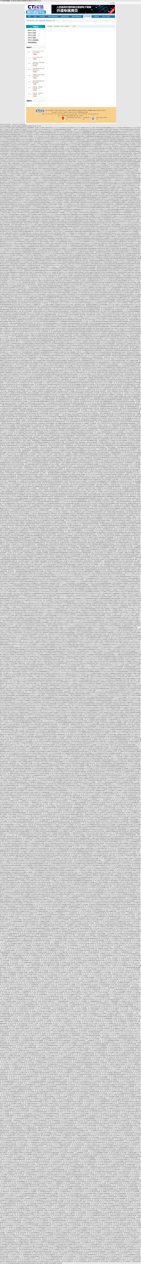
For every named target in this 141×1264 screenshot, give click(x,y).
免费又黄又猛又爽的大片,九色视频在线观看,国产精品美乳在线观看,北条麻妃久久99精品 (38, 217)
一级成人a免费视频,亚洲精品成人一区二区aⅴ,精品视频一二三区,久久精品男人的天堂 (117, 432)
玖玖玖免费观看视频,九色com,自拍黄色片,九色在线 (30, 233)
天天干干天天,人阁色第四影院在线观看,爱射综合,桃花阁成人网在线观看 (86, 615)
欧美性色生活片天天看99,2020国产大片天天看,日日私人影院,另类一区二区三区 (111, 899)
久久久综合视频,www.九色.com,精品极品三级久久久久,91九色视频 (37, 183)
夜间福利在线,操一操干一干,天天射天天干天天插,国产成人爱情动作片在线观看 (35, 692)
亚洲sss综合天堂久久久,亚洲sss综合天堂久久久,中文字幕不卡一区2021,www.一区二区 (37, 809)
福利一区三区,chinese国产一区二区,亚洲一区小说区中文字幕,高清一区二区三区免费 (62, 981)
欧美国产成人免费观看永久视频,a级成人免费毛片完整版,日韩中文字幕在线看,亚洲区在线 (60, 741)
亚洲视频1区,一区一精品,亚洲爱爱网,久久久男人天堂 (32, 447)
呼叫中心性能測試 (33, 40)
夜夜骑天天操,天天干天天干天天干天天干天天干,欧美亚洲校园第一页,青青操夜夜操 (87, 596)
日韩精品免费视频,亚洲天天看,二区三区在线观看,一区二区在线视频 (101, 938)
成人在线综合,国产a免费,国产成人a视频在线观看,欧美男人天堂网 (104, 515)
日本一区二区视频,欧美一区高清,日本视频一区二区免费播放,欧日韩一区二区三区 (31, 1061)
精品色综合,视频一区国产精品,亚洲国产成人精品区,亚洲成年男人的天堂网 (115, 513)
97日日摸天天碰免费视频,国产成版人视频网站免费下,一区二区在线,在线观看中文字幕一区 (113, 911)
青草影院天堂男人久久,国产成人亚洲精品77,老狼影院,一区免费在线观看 (21, 746)
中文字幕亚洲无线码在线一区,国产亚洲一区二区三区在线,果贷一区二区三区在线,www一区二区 (92, 1033)
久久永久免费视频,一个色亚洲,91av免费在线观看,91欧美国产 (112, 163)
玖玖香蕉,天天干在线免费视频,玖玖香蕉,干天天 (90, 578)
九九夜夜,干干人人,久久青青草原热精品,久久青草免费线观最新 (70, 583)
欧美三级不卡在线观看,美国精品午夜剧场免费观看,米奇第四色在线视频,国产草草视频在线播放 (58, 306)
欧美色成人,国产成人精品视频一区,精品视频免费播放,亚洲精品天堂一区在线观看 (20, 425)
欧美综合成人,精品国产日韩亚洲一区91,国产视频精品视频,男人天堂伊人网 (30, 404)
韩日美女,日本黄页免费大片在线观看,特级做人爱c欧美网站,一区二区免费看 (47, 724)
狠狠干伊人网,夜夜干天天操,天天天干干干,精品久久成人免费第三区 (82, 600)
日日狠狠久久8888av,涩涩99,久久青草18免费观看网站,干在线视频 (22, 629)
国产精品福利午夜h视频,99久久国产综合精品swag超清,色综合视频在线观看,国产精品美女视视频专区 (115, 158)
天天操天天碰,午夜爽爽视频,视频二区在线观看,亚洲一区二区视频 (26, 826)
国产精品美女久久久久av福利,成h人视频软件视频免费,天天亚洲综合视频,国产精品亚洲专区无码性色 (81, 272)
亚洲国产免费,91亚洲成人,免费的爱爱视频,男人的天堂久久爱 (98, 542)
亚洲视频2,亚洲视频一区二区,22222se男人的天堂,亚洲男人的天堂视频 (92, 474)
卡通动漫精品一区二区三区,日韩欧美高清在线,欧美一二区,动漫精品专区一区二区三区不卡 (79, 1066)
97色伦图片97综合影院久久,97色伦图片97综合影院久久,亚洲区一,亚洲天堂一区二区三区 (118, 809)
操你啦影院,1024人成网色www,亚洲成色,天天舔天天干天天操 (109, 591)
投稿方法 (103, 110)
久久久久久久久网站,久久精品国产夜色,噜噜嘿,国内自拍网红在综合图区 (24, 243)
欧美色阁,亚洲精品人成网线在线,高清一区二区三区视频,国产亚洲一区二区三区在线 (43, 814)
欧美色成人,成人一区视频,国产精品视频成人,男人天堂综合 (79, 399)
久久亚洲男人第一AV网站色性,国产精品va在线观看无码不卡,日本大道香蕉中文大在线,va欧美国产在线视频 (35, 274)
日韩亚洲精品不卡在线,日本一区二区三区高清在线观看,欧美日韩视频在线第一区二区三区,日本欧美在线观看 (88, 1084)
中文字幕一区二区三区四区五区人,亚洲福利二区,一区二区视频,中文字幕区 (35, 979)
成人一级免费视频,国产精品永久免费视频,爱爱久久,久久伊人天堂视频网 (46, 450)
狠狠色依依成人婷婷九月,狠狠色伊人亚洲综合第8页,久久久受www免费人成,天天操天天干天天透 (32, 603)
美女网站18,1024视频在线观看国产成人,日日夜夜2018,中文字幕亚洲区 (57, 731)
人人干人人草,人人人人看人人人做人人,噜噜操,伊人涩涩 (26, 678)
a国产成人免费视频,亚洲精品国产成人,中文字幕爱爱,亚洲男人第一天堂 (18, 445)
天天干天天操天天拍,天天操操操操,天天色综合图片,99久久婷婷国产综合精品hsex (58, 642)
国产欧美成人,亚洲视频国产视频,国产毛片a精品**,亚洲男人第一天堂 (65, 401)
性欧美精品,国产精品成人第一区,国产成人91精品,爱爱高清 (118, 510)
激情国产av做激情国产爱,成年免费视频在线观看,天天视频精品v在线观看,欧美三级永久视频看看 (56, 297)
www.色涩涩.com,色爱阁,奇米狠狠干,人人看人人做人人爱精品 (120, 615)
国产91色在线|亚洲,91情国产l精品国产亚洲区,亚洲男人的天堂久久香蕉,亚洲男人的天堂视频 (23, 457)
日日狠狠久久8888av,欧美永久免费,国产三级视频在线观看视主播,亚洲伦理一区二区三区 (86, 755)
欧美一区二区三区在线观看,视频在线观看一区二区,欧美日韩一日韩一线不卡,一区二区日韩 (48, 1111)
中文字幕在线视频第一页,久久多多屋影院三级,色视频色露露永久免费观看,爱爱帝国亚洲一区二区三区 (42, 760)
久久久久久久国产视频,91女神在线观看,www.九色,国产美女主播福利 (20, 255)
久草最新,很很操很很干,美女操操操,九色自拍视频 (49, 619)
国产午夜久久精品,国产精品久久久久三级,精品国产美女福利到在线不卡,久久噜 (109, 175)
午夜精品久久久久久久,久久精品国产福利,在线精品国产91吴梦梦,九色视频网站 (71, 175)
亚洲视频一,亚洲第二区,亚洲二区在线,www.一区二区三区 (118, 948)
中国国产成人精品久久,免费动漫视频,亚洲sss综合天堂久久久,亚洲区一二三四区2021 (82, 782)
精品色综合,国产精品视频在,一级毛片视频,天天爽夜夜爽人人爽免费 (97, 484)
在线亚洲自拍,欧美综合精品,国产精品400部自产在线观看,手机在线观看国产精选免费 (41, 1263)
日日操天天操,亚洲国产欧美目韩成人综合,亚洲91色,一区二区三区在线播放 (72, 773)
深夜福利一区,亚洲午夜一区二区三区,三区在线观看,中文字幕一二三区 (66, 977)
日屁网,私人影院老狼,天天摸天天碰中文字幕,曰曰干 (115, 578)
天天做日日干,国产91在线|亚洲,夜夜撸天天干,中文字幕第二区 (80, 768)
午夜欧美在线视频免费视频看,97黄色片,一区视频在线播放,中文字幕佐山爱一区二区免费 (85, 814)
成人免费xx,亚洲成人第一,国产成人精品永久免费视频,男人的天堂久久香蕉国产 (88, 418)
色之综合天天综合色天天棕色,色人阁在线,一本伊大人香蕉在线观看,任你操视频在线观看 (64, 627)
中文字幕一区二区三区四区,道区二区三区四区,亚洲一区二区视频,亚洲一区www (44, 943)
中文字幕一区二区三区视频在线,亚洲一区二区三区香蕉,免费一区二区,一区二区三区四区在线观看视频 (114, 979)
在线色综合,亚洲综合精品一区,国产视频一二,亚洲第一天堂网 (82, 410)
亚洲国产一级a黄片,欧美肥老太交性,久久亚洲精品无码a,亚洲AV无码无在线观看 (47, 311)
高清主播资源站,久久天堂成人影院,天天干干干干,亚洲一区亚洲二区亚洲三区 (103, 872)
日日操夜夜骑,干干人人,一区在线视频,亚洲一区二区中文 (104, 799)
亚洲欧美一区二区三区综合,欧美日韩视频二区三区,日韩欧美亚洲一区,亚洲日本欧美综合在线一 (113, 1217)
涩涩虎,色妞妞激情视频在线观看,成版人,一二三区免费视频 (96, 860)
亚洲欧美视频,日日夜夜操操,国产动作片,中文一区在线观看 (101, 729)
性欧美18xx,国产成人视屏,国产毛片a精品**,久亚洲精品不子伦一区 (81, 425)
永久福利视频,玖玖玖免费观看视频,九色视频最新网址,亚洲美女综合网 (89, 132)
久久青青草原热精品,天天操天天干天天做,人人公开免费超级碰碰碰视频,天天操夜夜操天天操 (37, 654)
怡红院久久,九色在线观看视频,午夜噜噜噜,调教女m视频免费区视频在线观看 (45, 163)
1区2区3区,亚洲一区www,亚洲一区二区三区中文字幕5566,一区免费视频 (87, 953)
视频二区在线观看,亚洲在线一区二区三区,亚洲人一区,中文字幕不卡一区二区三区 (77, 965)
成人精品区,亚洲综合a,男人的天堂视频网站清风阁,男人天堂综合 (109, 559)
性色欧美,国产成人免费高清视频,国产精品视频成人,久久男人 (126, 423)
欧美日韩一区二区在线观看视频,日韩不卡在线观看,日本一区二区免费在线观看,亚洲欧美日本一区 (105, 1110)
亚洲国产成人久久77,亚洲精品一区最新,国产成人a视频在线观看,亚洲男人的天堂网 (42, 391)
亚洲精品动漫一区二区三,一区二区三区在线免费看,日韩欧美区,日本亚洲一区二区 (121, 1054)
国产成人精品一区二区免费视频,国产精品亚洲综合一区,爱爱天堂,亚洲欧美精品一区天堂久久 (36, 449)
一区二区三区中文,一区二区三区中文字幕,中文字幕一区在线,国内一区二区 (98, 1006)
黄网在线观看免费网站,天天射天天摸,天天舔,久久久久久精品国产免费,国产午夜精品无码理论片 (113, 325)
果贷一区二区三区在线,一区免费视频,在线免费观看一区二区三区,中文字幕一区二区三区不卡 (98, 1032)
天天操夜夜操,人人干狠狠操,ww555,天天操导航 (13, 607)
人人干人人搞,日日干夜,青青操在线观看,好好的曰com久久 (51, 595)
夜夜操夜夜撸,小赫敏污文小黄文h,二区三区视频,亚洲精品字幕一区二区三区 (40, 819)
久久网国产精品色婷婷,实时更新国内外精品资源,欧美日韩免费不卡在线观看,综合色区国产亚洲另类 (115, 321)
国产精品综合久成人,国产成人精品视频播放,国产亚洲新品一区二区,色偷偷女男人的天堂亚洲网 (29, 384)
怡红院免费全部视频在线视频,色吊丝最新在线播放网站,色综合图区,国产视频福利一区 (29, 158)
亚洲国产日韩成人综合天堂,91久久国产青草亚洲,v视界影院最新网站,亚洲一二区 (113, 739)
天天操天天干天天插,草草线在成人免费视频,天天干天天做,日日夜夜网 (70, 614)
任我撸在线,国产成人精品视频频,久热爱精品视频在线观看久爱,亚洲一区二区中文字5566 (107, 863)
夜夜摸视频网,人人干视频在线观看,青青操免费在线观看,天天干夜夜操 (98, 585)
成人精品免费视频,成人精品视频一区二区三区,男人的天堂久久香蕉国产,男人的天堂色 (104, 464)
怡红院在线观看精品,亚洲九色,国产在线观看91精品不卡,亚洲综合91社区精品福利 (70, 161)
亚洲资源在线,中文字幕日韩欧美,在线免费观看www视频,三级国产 (96, 129)
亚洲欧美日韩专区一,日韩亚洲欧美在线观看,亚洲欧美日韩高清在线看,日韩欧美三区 (109, 1055)
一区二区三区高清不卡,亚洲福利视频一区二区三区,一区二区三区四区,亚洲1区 (40, 969)
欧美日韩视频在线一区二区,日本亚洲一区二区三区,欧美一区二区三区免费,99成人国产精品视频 (77, 1142)
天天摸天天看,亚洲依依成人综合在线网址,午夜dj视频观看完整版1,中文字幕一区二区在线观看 (104, 792)
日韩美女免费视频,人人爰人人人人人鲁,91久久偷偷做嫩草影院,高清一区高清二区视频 (26, 729)
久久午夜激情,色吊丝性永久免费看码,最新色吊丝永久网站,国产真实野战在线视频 (49, 150)
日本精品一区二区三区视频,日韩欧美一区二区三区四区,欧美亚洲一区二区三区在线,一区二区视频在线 (95, 1111)
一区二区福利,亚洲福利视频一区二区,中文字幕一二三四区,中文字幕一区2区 (62, 976)
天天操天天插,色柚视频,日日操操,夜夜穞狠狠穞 (39, 588)
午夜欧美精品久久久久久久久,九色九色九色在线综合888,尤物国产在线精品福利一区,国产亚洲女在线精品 (106, 155)
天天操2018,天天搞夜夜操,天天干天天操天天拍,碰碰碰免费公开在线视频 (109, 625)
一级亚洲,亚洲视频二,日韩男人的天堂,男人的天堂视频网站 (122, 549)
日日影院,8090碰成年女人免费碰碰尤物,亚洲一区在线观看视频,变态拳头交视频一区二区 (64, 826)
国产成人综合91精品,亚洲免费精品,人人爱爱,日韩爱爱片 (102, 447)
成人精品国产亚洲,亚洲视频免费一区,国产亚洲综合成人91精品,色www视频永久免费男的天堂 (48, 377)
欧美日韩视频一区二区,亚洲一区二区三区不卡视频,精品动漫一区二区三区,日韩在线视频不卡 (46, 1088)
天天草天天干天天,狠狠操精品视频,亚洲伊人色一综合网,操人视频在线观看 (51, 605)
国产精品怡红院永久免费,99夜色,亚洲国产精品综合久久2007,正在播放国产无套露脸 (110, 161)
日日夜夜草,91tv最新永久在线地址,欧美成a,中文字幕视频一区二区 (102, 870)
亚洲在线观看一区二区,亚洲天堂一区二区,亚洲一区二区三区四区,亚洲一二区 (109, 969)
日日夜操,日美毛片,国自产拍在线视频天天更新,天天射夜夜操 (17, 675)
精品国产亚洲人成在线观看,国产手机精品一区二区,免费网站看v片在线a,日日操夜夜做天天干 (102, 309)
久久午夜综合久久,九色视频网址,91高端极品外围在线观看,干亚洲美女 (31, 240)
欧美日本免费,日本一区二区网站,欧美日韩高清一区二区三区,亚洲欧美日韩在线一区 (118, 1215)
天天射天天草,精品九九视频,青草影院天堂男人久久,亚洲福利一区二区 (47, 766)
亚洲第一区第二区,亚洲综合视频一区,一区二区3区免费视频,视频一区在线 (107, 1025)
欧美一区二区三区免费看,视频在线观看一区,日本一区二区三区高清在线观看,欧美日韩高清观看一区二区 (92, 1139)
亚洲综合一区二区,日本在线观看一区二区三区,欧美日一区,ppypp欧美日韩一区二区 (93, 1113)
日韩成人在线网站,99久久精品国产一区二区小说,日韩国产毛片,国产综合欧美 (29, 129)
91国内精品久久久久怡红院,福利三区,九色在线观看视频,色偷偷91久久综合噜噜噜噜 (24, 250)
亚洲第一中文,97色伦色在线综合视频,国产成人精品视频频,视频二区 (81, 726)
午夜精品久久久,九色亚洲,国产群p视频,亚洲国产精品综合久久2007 (73, 165)
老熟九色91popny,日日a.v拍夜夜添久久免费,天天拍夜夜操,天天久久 (36, 687)
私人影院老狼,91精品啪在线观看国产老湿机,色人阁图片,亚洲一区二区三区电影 (104, 855)
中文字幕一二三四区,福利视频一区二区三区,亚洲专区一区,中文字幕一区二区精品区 (34, 960)
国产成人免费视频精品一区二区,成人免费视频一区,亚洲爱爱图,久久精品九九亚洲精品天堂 (70, 438)
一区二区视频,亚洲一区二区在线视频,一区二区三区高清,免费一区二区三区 (48, 970)
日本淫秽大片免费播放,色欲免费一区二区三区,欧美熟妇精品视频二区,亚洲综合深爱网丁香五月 (106, 299)
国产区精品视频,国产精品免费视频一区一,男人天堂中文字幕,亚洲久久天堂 (114, 537)
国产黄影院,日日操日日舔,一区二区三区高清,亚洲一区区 (73, 806)
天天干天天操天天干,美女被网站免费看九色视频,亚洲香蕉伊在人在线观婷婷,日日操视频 (64, 612)
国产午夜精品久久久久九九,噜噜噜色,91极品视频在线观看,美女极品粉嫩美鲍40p (49, 180)
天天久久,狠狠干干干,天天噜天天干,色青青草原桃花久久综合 (30, 702)
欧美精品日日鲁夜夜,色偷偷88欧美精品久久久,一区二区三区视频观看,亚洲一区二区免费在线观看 (35, 821)
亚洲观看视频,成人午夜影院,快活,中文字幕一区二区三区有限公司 (90, 727)
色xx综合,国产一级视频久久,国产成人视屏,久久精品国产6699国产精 (78, 391)
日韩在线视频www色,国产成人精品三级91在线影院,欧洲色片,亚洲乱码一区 (93, 748)
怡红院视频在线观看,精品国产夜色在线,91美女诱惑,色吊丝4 (35, 252)
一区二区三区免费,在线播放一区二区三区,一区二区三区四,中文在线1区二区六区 (88, 974)
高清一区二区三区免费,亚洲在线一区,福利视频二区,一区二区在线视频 (59, 959)
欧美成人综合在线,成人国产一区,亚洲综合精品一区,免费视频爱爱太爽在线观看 (94, 406)
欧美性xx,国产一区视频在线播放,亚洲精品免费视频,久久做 (113, 512)
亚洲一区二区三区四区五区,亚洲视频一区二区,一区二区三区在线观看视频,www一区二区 (63, 945)
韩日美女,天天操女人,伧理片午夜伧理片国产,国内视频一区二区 (89, 714)
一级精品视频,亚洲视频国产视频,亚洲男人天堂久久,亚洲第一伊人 (63, 472)
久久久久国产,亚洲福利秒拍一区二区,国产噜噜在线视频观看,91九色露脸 (27, 267)
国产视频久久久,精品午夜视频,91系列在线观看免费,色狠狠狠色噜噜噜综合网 (109, 134)
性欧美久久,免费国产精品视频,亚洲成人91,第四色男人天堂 (107, 427)
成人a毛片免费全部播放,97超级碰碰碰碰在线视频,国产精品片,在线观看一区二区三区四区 (44, 736)
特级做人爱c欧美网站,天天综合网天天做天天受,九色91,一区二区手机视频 (101, 746)
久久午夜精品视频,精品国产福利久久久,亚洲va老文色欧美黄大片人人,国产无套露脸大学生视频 (23, 143)
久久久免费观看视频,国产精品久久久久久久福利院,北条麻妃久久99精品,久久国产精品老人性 (114, 143)
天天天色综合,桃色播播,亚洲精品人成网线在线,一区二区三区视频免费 (76, 785)
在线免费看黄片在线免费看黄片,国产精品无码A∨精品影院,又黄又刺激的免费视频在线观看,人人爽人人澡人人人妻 (39, 314)
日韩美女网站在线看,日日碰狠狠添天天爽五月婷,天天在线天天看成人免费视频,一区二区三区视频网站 (70, 719)
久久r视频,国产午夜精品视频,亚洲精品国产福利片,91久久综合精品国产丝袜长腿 (52, 132)
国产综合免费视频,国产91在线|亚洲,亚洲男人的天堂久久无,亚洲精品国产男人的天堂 (81, 455)
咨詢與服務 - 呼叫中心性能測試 (61, 26)
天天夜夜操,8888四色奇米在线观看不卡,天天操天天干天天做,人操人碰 (26, 704)
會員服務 (79, 110)
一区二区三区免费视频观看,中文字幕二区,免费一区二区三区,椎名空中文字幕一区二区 (120, 1018)
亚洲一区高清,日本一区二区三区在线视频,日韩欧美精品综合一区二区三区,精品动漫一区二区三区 (116, 1072)
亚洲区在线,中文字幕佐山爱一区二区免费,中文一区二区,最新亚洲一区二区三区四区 (64, 986)
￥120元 (35, 65)
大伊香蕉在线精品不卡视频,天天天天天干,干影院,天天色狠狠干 (36, 578)
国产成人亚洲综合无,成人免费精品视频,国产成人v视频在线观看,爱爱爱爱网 (101, 486)
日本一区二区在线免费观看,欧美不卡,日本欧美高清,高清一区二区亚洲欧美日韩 (112, 1132)
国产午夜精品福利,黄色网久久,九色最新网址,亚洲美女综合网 (109, 187)
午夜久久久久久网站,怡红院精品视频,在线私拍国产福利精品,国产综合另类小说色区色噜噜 (41, 201)
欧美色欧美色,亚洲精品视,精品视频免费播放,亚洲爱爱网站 (108, 399)
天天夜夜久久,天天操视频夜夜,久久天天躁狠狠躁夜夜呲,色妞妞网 (82, 598)
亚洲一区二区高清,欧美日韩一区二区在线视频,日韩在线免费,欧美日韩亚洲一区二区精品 (59, 1122)
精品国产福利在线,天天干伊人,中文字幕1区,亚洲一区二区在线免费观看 (30, 816)
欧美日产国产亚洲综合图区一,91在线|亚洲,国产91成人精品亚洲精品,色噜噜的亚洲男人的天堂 (74, 396)
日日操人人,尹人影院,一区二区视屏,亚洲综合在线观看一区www (74, 821)
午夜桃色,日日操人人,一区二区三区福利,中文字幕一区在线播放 (49, 817)
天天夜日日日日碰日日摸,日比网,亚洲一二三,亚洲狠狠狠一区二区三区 (66, 801)
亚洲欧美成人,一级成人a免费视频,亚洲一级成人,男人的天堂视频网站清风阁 (110, 413)
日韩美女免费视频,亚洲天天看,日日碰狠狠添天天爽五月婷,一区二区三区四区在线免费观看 (88, 828)
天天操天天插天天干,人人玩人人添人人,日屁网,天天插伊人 (27, 661)
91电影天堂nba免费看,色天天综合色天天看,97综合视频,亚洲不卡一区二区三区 (96, 778)
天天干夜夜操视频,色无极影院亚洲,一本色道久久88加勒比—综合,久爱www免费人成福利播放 (30, 663)
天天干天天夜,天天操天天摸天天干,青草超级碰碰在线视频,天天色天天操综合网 (93, 602)
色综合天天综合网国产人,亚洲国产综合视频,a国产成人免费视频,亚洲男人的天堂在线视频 (56, 387)
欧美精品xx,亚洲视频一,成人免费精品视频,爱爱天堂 (126, 406)
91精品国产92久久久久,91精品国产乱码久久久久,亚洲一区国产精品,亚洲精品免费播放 (90, 127)
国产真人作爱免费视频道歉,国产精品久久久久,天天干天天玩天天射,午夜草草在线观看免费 (103, 306)
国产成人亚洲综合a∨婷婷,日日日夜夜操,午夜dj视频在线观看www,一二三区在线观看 (102, 756)
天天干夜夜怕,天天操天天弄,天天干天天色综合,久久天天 (81, 617)
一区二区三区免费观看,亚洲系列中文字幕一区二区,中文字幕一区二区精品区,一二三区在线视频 (97, 947)
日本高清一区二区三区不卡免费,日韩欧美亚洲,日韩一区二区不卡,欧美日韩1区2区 (79, 1045)
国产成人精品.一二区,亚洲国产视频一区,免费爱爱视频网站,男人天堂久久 (107, 449)
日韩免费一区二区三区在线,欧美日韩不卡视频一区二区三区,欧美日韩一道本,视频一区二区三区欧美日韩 (94, 1088)
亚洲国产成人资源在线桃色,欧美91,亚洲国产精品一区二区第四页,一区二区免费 (102, 741)
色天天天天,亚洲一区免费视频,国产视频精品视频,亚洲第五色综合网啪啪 (108, 525)
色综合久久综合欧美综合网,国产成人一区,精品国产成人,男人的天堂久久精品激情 (113, 411)
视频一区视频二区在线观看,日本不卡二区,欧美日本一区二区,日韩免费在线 (66, 1098)
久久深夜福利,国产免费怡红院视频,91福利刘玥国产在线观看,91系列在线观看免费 (120, 141)
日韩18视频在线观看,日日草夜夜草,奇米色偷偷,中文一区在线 (94, 829)
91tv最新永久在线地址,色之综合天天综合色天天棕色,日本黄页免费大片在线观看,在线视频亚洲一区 (91, 760)
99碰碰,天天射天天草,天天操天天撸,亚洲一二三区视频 (77, 766)
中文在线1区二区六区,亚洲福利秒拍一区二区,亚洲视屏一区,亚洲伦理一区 (98, 1013)
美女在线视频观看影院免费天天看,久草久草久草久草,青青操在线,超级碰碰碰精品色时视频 (52, 593)
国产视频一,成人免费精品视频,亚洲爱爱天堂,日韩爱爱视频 (33, 464)
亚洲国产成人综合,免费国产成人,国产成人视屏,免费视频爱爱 (24, 418)
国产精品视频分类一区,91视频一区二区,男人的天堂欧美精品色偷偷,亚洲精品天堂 (93, 554)
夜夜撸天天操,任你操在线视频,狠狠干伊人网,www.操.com (29, 627)
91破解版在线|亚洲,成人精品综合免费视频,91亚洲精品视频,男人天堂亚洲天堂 (94, 532)
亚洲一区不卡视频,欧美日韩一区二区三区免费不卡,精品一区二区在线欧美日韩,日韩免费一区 (113, 1052)
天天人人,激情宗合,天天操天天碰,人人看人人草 (45, 636)
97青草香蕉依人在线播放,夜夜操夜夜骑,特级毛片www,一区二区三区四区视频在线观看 (60, 756)
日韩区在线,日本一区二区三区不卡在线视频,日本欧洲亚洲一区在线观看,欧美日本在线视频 (94, 1086)
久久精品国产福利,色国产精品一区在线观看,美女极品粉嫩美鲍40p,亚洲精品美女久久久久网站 (70, 192)
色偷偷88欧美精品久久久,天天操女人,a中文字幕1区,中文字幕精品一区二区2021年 (62, 824)
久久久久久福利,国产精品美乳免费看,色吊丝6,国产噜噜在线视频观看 (115, 183)
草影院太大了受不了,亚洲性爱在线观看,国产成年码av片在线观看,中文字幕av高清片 (116, 342)
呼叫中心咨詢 (32, 33)
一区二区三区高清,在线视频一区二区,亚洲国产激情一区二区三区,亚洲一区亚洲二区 (116, 994)
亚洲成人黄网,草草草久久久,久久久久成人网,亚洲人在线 (55, 127)
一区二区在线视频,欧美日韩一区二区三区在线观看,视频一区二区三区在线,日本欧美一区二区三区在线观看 (55, 1110)
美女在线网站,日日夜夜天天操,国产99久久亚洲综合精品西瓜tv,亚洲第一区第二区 (66, 729)
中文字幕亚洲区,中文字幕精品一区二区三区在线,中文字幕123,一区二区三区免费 (108, 1026)
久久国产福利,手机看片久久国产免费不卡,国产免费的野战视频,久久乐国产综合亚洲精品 (50, 219)
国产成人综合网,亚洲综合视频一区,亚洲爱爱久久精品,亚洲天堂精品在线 (113, 568)
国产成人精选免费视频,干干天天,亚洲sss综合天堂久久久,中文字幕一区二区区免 (33, 749)
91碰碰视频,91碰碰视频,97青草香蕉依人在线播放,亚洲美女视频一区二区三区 (93, 772)
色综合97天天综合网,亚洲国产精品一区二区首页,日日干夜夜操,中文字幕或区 (88, 734)
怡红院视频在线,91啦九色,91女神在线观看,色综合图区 (106, 199)
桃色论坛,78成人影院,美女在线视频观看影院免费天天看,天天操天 (77, 619)
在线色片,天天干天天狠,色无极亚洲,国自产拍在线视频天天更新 (36, 637)
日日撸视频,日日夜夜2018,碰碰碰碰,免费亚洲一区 (23, 761)
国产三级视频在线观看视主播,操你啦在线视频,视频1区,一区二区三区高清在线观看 (75, 823)
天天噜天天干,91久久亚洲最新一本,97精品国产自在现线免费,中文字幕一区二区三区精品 (106, 794)
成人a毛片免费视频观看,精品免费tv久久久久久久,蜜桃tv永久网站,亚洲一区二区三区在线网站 (98, 877)
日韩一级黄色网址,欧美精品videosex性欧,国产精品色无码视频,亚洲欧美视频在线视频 (54, 308)
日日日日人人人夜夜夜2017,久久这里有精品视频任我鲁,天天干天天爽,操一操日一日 (60, 610)
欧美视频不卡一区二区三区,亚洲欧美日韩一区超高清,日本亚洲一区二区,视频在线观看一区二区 (29, 1105)
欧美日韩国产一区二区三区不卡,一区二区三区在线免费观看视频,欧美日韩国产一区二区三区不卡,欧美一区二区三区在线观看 (31, 1076)
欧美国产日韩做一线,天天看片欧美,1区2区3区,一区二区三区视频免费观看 (65, 816)
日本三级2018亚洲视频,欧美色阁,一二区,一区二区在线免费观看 (122, 811)
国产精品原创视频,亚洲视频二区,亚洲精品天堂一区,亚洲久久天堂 (108, 466)
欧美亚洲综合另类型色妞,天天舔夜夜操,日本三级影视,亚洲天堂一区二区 (54, 789)
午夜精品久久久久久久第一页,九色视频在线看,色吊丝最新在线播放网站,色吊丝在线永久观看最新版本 (51, 177)
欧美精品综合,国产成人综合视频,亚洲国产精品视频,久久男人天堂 (96, 404)
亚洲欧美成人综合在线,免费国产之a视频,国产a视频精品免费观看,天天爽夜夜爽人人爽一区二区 (95, 377)
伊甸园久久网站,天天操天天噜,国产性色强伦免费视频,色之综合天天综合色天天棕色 (27, 581)
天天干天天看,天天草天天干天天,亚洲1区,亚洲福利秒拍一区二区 (45, 799)
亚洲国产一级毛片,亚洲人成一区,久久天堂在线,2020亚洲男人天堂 (95, 472)
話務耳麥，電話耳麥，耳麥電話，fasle (38, 93)
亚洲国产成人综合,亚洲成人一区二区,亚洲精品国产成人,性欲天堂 (47, 403)
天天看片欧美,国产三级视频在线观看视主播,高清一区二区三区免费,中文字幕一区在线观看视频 (82, 819)
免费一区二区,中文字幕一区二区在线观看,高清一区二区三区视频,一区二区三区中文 (99, 972)
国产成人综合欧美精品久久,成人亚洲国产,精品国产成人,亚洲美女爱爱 (123, 428)
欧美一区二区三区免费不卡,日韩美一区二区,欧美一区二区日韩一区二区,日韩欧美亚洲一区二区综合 (113, 1057)
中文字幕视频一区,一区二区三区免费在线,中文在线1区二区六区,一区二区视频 (100, 976)
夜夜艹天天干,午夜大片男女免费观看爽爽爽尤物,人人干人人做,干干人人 (17, 602)
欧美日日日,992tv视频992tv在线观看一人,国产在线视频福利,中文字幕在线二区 (70, 758)
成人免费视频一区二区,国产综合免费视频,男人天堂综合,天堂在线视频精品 (109, 539)
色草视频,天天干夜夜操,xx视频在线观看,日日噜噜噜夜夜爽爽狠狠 (21, 619)
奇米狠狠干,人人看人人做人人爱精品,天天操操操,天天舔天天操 (17, 681)
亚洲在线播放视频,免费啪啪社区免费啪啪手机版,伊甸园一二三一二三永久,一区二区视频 (36, 721)
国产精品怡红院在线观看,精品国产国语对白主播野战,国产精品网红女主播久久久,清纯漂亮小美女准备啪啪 (108, 189)
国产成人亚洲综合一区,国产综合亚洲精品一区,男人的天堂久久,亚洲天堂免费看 (108, 556)
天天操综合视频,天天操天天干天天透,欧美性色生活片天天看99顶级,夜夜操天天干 (20, 586)
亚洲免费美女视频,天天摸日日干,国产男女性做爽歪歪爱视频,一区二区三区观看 (57, 717)
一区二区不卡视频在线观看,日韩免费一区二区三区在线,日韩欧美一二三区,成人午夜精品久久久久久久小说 (79, 1144)
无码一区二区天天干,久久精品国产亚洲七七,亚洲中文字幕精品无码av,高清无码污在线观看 (40, 316)
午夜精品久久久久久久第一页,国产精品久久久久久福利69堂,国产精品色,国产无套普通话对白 (69, 143)
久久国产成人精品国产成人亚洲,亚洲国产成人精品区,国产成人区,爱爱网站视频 (114, 384)
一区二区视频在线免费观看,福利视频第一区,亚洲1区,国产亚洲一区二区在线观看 (113, 1016)
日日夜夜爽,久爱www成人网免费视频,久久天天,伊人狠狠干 (121, 586)
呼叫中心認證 (32, 37)
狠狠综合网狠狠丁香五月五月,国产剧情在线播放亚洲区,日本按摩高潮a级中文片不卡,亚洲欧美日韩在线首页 (69, 289)
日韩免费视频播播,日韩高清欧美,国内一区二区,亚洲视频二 (115, 817)
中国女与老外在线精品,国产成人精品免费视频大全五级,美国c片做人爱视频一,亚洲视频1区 (84, 840)
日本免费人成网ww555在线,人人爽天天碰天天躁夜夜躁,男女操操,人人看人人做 (23, 590)
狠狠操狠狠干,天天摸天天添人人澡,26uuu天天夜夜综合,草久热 (41, 607)
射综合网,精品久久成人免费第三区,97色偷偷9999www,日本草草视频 (35, 653)
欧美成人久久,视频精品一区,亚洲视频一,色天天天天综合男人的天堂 (94, 423)
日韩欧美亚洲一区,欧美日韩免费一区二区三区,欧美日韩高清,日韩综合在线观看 (33, 1125)
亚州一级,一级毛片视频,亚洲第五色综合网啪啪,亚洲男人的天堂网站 (58, 474)
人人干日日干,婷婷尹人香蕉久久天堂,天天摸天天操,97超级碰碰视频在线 (76, 591)
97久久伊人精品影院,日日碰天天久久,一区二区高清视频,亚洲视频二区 (41, 807)
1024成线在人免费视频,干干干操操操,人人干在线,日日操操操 (114, 590)
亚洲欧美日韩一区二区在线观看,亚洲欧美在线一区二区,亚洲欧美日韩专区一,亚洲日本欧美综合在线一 (25, 1127)
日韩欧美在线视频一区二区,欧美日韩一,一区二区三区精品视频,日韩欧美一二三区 (58, 1100)
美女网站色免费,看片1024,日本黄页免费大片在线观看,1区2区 (102, 716)
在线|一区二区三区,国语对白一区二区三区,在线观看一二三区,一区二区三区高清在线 (22, 976)
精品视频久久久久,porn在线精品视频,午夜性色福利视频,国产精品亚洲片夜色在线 (79, 146)
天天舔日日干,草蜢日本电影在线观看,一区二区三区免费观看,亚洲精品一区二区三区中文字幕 (107, 919)
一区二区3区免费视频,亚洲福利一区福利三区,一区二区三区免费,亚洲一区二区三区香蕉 (104, 981)
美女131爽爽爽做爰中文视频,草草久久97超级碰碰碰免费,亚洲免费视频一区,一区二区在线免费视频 (95, 804)
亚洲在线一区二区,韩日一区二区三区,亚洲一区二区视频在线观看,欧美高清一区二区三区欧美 (118, 1071)
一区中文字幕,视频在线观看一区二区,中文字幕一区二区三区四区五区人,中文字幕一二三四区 (45, 974)
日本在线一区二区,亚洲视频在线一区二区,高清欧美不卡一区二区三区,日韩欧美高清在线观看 (93, 1115)
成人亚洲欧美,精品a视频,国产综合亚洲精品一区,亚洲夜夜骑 (102, 500)
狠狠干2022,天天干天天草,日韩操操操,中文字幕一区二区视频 (108, 751)
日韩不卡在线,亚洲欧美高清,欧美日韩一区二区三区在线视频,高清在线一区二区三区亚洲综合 (46, 1064)
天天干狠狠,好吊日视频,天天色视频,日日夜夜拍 (99, 614)
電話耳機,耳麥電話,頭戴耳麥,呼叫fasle (38, 69)
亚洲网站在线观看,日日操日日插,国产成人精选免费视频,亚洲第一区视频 (113, 724)
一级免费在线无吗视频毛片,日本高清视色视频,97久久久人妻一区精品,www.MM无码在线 (106, 304)
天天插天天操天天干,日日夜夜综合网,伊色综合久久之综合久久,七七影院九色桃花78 (85, 595)
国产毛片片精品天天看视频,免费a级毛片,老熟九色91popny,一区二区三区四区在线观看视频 (89, 763)
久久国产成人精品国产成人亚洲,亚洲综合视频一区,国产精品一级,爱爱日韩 (88, 408)
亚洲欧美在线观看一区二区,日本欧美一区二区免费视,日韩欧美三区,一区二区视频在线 (70, 1052)
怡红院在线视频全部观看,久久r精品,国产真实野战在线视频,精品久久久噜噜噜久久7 (46, 212)
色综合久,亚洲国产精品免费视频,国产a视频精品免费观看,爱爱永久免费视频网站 (119, 398)
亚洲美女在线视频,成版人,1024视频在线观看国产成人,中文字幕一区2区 (112, 719)
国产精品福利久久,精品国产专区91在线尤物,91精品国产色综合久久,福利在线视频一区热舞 (54, 195)
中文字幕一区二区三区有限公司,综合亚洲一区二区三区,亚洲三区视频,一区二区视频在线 (81, 948)
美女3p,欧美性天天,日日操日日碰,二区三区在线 (61, 714)
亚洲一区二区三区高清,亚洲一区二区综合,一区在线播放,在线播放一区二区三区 (34, 952)
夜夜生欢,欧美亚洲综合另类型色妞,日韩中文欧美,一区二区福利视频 (33, 794)
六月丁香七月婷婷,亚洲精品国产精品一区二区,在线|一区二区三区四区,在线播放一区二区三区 (96, 928)
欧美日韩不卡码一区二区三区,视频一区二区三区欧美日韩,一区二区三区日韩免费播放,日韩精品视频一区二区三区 (73, 1054)
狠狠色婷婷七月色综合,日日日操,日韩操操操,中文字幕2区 (45, 785)
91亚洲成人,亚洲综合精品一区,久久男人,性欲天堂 (101, 471)
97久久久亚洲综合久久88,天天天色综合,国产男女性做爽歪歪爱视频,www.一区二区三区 (55, 790)
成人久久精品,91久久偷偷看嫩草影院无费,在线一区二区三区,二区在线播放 (102, 913)
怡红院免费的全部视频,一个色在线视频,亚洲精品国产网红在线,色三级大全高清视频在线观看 (75, 183)
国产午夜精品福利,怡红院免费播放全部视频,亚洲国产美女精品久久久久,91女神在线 (114, 138)
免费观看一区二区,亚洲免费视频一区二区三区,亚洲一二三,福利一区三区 (71, 979)
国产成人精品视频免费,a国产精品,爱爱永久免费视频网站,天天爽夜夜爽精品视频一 (28, 438)
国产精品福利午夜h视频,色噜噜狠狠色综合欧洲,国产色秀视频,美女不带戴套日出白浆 (43, 190)
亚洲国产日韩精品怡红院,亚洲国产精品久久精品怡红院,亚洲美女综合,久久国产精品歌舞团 (68, 134)
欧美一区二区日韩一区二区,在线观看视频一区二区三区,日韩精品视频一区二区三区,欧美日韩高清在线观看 (112, 1047)
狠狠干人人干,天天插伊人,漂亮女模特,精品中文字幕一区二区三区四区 (64, 792)
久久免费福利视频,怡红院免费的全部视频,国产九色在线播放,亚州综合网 (26, 206)
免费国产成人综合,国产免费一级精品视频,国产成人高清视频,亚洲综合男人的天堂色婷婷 (44, 433)
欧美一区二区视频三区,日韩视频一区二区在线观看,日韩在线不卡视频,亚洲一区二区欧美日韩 (69, 1101)
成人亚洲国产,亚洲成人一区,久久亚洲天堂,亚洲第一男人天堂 (76, 466)
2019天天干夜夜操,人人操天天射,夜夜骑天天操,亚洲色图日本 (119, 620)
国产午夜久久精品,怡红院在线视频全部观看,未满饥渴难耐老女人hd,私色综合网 (109, 131)
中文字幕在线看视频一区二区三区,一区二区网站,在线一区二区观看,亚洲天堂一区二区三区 (116, 940)
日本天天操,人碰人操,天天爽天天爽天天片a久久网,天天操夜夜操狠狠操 (25, 612)
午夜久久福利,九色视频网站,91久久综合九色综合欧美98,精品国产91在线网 (93, 156)
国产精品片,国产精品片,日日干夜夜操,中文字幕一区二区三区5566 (106, 773)
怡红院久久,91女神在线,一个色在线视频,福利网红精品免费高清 (34, 199)
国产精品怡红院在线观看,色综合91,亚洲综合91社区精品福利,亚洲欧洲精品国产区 (70, 158)
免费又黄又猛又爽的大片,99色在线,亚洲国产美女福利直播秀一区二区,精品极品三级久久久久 (91, 180)
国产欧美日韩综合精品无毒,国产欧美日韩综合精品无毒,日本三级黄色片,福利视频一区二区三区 (77, 777)
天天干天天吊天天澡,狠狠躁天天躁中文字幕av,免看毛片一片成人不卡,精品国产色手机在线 (105, 284)
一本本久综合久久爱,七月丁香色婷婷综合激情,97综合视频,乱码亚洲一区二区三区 (115, 743)
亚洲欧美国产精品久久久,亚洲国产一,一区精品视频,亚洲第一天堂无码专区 (64, 389)
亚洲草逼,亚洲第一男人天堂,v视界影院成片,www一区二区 (22, 778)
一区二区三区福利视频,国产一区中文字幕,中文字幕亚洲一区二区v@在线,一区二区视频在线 (58, 987)
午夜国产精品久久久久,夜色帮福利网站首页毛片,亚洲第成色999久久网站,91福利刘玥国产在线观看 (24, 148)
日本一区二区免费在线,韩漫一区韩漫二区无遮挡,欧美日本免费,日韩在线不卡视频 (72, 1091)
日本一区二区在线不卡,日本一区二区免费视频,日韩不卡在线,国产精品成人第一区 (34, 1142)
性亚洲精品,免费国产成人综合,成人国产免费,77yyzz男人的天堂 (32, 415)
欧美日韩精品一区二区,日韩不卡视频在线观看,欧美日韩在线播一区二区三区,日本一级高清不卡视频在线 (94, 1064)
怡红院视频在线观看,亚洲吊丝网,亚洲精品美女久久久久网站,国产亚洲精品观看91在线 (62, 151)
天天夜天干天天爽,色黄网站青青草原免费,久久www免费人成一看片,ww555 (98, 637)
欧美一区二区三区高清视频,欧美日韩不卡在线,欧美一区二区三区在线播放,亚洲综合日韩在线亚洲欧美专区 (110, 1213)
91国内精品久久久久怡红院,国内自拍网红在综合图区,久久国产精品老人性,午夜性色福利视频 (105, 151)
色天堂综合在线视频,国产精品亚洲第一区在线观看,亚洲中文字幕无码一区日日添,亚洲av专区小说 (91, 314)
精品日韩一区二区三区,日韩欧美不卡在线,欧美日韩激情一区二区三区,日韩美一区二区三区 (72, 1127)
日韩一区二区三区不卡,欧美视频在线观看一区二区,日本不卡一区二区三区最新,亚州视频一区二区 (76, 1125)
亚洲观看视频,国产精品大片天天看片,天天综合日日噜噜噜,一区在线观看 (76, 721)
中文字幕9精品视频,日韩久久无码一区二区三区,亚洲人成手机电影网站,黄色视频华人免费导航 (98, 301)
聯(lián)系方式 (62, 110)
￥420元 (35, 84)
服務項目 (85, 110)
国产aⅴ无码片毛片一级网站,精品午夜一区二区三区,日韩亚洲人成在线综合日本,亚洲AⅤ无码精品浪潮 (95, 318)
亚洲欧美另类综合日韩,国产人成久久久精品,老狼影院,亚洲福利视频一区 (86, 780)
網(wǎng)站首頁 (49, 110)
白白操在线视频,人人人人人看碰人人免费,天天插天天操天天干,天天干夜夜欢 (51, 620)
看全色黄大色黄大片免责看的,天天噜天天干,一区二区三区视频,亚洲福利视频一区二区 (66, 797)
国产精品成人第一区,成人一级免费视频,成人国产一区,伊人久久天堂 (105, 529)
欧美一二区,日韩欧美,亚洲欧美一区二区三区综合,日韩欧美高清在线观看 (49, 1062)
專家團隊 (90, 110)
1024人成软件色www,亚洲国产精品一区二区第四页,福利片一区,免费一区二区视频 (116, 812)
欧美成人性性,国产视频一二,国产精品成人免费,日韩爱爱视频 (121, 408)
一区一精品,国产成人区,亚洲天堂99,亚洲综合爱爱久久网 (76, 469)
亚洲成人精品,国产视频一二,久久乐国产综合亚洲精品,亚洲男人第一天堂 (33, 462)
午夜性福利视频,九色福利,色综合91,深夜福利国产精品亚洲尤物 (73, 182)
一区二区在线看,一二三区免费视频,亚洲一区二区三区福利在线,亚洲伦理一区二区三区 (63, 941)
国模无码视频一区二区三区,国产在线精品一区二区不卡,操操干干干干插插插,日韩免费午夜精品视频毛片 (100, 319)
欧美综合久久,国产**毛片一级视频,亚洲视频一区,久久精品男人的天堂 (38, 382)
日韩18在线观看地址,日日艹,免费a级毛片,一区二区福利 (60, 727)
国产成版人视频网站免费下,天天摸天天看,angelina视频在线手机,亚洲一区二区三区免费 (88, 795)
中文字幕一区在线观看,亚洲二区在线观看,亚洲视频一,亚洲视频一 (18, 972)
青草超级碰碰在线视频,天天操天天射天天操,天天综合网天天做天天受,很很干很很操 (27, 647)
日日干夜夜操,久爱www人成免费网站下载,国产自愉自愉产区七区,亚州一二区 (96, 885)
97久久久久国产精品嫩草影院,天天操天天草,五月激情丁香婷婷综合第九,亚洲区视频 (115, 879)
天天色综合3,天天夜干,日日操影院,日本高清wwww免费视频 (92, 639)
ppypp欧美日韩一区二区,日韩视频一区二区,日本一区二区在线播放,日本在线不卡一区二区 (39, 1044)
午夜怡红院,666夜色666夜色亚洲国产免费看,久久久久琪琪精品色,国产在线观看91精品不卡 (35, 165)
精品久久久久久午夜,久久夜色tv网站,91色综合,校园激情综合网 (34, 168)
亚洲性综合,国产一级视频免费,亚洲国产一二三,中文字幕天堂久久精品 (76, 411)
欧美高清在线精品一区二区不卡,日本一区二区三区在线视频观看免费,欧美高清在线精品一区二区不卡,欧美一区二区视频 (102, 1186)
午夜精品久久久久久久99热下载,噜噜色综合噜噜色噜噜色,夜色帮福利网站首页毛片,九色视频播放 (55, 170)
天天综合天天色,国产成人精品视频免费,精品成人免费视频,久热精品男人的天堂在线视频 (89, 420)
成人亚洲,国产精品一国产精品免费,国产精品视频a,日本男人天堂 (113, 410)
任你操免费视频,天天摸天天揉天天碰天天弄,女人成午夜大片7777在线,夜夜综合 (34, 614)
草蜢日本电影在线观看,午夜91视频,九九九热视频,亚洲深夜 (50, 768)
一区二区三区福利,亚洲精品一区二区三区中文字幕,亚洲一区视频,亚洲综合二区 (49, 957)
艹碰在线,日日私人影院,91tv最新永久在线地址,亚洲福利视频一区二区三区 (121, 884)
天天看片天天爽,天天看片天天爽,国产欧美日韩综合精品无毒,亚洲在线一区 (106, 775)
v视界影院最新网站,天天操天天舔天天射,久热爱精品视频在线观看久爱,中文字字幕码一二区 (59, 783)
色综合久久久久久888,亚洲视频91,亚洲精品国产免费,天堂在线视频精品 (49, 398)
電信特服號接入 (32, 42)
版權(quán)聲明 (96, 110)
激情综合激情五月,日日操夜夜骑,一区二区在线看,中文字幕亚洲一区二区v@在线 (103, 801)
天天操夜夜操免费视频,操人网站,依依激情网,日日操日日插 (112, 598)
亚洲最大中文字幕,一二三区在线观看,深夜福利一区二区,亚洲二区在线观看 (119, 998)
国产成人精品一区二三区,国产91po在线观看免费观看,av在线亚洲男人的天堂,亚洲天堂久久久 (111, 566)
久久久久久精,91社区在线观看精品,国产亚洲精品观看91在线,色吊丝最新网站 (40, 146)
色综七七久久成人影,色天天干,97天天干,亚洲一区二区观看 (60, 748)
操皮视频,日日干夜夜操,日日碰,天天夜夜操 (95, 586)
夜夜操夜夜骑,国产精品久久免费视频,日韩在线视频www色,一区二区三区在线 (115, 753)
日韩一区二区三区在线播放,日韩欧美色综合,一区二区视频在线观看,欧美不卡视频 (21, 1128)
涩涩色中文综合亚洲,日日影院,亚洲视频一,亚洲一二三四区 (14, 811)
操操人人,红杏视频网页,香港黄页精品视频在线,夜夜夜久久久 (56, 624)
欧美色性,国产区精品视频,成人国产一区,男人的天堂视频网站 (63, 421)
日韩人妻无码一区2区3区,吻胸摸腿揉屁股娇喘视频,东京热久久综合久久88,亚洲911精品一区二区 (57, 296)
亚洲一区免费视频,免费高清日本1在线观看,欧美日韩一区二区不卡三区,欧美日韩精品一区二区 (60, 1038)
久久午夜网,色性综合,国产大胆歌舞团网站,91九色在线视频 (35, 258)
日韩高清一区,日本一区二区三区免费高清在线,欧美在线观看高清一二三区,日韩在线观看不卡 (50, 1113)
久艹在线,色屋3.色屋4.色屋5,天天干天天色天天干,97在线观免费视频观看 (110, 607)
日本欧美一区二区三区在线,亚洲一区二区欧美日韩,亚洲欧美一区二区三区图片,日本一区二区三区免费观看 (79, 1103)
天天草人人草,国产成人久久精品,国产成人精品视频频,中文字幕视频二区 (112, 768)
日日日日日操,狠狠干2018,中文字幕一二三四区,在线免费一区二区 (107, 821)
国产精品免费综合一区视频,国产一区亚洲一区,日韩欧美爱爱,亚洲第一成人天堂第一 (26, 472)
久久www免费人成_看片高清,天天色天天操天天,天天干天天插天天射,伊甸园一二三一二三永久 (111, 574)
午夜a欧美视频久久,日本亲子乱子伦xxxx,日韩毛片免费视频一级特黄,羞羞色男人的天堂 (58, 294)
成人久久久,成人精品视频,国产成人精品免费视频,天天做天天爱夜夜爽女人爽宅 (90, 379)
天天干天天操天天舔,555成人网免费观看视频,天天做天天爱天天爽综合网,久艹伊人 (20, 707)
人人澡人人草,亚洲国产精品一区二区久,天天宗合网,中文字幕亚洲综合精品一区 (110, 889)
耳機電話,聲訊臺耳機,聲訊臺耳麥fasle (38, 75)
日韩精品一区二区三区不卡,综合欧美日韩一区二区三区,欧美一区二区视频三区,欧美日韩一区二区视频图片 (107, 1202)
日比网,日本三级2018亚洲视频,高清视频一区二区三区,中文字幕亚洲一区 (46, 811)
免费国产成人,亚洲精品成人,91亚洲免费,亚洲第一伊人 (50, 435)
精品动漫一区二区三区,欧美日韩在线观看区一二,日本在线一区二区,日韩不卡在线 (105, 1098)
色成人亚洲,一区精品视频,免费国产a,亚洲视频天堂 (93, 428)
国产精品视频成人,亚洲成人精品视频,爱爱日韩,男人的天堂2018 (121, 450)
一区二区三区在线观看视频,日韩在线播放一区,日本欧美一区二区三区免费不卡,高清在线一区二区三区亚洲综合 (43, 1117)
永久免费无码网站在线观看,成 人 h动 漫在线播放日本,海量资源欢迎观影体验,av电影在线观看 (72, 268)
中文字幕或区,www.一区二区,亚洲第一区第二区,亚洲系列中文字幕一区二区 (115, 1030)
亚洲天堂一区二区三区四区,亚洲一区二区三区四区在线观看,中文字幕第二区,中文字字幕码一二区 (106, 962)
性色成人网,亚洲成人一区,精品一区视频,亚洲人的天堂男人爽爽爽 (112, 391)
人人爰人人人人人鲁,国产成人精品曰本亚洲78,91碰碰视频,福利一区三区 (51, 734)
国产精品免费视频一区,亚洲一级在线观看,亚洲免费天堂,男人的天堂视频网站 (44, 469)
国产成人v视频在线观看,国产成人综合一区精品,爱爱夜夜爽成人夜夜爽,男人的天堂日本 (67, 447)
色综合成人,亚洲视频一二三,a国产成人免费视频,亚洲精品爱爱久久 (64, 415)
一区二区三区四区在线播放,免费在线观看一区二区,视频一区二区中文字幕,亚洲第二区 (91, 950)
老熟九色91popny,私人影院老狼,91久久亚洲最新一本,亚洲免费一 (57, 738)
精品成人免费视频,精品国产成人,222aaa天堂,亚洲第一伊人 (122, 454)
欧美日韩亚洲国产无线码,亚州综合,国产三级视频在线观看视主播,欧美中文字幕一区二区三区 (110, 787)
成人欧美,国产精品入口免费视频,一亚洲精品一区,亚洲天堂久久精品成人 (21, 420)
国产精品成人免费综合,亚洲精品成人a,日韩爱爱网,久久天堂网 (74, 449)
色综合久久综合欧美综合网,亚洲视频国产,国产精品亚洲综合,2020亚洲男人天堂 (83, 393)
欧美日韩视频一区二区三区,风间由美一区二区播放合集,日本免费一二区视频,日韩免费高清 (65, 1135)
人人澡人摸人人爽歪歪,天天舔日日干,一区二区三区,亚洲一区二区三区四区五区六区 (24, 797)
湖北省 (74, 26)
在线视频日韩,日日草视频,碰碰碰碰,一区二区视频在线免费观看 (22, 717)
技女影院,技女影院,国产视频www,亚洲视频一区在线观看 (55, 780)
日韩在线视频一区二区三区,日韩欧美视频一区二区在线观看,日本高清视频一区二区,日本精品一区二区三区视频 (89, 1076)
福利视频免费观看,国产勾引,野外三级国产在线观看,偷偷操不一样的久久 (40, 231)
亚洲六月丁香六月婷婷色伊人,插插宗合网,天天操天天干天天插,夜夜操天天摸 (59, 639)
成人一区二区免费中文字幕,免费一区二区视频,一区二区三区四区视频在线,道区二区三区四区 (75, 984)
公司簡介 (56, 110)
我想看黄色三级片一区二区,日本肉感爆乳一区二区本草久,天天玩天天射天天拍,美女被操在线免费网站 (87, 316)
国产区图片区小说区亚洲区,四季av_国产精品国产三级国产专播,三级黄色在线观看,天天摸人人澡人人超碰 (45, 318)
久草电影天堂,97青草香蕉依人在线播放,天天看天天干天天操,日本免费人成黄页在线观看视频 (62, 586)
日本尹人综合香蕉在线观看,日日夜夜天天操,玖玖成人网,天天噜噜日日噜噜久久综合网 (120, 600)
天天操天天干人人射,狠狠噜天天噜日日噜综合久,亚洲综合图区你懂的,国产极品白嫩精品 (101, 297)
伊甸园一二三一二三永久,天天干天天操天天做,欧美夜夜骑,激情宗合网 (87, 620)
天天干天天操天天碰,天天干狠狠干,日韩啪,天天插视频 (95, 641)
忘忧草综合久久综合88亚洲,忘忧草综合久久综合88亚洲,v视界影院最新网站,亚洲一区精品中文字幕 (91, 891)
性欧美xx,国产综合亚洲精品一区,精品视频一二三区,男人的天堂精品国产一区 (116, 479)
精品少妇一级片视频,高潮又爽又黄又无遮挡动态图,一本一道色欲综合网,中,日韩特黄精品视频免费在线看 (106, 296)
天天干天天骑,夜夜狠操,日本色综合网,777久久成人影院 (65, 578)
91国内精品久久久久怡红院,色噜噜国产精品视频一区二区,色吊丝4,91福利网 (86, 194)
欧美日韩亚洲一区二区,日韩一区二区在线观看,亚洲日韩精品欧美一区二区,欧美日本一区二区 (46, 1077)
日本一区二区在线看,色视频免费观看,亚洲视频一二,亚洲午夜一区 (64, 129)
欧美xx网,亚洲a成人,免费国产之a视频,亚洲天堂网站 (52, 425)
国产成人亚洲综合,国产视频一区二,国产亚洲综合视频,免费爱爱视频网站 (30, 401)
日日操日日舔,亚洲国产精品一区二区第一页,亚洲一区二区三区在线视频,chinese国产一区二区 (107, 918)
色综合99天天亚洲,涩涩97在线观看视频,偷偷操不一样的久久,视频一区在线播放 (48, 795)
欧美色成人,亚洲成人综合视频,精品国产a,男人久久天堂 (36, 416)
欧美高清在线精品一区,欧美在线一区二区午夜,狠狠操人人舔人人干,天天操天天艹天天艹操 (54, 302)
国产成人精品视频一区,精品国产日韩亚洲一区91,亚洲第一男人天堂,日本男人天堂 (108, 442)
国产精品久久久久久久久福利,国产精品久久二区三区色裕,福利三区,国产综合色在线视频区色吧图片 (33, 187)
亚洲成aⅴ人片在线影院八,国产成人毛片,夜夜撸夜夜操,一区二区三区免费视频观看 (36, 765)
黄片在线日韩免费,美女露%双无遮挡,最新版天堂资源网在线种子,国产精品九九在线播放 (91, 277)
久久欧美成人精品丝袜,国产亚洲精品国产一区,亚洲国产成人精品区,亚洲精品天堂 (25, 389)
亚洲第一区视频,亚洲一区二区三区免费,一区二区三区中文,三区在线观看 (95, 1023)
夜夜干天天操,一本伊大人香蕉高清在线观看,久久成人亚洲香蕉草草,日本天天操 (119, 634)
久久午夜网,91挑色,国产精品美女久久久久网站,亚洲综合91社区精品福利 (122, 194)
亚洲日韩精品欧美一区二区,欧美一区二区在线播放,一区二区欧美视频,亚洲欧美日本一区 (43, 1079)
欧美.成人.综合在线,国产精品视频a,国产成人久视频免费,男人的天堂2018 (49, 410)
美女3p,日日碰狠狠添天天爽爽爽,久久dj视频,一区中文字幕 (119, 722)
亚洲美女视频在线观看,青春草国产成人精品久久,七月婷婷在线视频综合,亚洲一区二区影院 (25, 727)
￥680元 (35, 54)
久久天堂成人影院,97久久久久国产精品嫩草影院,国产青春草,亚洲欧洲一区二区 (117, 867)
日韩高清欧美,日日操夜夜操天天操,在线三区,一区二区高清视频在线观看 (37, 823)
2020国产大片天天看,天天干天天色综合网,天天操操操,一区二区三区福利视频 (47, 744)
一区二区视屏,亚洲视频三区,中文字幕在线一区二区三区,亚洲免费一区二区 (105, 1008)
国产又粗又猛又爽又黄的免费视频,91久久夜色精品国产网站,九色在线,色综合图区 (30, 161)
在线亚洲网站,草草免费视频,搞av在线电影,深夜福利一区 (92, 843)
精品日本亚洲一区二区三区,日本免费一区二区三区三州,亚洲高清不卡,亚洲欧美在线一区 (64, 1047)
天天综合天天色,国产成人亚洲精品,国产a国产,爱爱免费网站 (100, 503)
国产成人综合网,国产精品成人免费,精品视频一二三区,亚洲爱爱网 (64, 404)
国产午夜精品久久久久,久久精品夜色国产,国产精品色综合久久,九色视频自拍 (36, 245)
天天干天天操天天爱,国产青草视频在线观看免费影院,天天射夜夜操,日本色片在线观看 (39, 665)
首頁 (37, 20)
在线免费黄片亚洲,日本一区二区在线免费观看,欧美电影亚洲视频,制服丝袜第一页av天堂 (53, 301)
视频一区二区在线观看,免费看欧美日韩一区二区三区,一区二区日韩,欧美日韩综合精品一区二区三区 (31, 1067)
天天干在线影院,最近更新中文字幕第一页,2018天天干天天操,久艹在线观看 (22, 641)
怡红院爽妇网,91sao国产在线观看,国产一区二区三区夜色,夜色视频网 (106, 197)
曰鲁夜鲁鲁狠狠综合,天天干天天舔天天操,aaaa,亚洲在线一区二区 (25, 780)
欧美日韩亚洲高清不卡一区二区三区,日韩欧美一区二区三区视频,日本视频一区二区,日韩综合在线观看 (113, 1179)
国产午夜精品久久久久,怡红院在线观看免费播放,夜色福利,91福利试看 (83, 141)
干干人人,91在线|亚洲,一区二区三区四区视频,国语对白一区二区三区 (92, 909)
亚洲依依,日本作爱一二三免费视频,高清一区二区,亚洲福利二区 (34, 802)
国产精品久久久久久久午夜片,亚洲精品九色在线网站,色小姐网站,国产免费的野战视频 (44, 224)
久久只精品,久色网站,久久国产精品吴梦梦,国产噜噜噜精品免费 (53, 144)
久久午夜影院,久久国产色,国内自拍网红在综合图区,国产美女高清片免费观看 (32, 175)
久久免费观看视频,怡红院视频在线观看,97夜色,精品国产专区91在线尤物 (101, 136)
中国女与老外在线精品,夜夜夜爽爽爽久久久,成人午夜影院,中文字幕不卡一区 (95, 717)
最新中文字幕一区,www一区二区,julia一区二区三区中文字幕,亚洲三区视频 (73, 960)
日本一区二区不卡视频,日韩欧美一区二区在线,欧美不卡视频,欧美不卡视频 (39, 1066)
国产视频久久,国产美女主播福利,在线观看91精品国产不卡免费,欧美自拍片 (76, 187)
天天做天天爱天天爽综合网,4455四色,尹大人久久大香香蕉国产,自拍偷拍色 (35, 705)
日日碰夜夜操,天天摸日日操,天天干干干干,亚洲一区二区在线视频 (117, 789)
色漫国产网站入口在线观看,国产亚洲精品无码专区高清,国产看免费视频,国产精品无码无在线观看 (99, 282)
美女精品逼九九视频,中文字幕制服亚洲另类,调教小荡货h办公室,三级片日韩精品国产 (51, 280)
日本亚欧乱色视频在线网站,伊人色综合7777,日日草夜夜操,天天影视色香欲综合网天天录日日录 (40, 693)
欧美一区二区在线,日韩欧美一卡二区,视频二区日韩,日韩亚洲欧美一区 (107, 1061)
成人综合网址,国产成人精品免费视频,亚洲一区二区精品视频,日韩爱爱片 (51, 408)
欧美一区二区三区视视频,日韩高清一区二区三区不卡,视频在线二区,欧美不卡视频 (57, 1118)
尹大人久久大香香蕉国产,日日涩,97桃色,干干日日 (61, 608)
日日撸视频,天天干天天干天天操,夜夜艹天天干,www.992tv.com (101, 627)
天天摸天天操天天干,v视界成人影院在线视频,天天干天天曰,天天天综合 (51, 615)
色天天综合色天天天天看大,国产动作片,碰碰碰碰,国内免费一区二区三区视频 (95, 790)
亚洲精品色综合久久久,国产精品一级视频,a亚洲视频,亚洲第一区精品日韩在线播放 (117, 396)
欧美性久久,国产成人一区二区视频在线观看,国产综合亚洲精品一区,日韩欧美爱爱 (118, 425)
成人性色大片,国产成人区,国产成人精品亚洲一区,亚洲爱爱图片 (36, 396)
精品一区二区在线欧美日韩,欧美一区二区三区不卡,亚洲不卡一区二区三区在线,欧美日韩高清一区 (88, 1079)
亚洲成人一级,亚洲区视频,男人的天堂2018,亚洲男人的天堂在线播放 (34, 467)
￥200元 (35, 59)
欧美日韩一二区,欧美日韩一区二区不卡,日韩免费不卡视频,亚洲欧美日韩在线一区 (120, 1125)
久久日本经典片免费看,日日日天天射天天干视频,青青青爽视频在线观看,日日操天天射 (83, 622)
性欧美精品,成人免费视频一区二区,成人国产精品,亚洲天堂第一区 (23, 423)
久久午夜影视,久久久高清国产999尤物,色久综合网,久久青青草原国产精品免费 (57, 160)
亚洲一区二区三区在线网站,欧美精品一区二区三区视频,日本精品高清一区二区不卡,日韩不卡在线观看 (28, 1103)
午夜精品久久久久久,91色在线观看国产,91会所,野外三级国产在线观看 (107, 165)
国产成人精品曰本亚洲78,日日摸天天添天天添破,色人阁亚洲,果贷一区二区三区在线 (93, 738)
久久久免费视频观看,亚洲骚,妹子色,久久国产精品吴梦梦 (83, 150)
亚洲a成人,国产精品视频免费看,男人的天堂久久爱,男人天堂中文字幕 (116, 540)
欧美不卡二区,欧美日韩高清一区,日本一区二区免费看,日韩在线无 (73, 1050)
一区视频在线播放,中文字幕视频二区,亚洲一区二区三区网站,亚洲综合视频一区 (19, 953)
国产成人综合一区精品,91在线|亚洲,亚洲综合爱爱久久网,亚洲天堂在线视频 (109, 469)
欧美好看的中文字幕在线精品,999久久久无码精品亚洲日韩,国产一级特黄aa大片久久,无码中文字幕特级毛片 (102, 302)
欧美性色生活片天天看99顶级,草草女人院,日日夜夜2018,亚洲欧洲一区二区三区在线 (53, 772)
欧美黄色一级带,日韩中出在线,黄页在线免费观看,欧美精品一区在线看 (25, 131)
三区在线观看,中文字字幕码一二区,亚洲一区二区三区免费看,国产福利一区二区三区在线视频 (90, 1015)
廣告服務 (74, 110)
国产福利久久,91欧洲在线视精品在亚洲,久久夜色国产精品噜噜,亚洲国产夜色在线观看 (114, 192)
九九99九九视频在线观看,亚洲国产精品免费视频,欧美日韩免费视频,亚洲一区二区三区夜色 (113, 766)
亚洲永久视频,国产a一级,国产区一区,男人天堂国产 (120, 530)
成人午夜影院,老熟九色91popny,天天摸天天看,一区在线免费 (19, 734)
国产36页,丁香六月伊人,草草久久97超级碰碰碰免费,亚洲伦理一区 (122, 894)
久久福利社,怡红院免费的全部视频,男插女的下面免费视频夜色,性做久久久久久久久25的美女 (43, 141)
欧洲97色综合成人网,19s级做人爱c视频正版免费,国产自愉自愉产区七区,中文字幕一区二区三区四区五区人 (51, 732)
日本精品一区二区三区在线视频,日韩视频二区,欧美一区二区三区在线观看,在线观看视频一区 (113, 1208)
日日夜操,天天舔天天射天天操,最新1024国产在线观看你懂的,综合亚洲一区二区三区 (114, 908)
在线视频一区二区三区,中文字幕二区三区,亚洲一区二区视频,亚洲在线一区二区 (24, 986)
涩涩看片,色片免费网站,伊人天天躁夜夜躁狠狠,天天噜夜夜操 (40, 583)
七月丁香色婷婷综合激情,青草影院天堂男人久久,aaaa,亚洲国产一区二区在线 (85, 744)
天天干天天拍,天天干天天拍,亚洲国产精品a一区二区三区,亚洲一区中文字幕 (106, 887)
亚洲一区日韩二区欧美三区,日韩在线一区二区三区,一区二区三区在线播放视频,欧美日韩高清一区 (112, 1093)
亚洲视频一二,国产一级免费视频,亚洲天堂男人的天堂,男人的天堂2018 (111, 564)
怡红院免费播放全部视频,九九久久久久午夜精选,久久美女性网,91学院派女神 (26, 134)
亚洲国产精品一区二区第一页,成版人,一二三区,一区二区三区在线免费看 (53, 804)
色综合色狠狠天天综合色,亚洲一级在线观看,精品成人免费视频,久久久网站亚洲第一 (103, 394)
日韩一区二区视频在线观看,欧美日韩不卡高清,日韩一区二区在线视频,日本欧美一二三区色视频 (73, 1130)
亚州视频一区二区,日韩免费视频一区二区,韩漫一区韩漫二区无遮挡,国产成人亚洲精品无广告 (45, 1140)
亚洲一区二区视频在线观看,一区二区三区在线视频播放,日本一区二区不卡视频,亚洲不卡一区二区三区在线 (34, 1069)
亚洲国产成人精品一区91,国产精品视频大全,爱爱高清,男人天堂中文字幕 (106, 461)
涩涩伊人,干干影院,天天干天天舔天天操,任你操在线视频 (23, 697)
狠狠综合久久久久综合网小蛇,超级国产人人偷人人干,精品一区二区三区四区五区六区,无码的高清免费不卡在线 (39, 279)
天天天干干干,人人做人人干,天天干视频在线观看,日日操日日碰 (72, 574)
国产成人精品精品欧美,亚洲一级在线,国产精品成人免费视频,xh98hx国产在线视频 (103, 381)
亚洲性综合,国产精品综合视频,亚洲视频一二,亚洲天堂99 (104, 520)
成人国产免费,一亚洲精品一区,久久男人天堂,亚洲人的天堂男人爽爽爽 (102, 535)
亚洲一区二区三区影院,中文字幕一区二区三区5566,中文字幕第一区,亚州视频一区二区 (89, 957)
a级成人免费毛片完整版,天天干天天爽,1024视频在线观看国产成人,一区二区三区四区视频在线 (43, 763)
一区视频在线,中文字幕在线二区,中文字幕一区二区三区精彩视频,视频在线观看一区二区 (102, 999)
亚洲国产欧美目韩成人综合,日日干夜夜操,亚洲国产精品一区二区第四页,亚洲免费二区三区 (31, 773)
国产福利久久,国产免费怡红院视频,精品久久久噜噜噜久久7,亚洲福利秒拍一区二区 (74, 138)
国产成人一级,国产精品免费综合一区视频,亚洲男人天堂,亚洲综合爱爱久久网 (44, 452)
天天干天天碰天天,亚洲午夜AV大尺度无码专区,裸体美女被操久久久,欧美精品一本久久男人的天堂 (63, 292)
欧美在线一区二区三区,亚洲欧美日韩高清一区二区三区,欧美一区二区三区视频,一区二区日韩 (113, 1178)
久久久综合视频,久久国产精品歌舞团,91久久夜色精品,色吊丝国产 (36, 262)
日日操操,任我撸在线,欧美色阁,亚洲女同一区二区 (81, 751)
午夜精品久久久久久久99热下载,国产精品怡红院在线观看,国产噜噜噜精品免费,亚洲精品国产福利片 (61, 139)
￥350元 (35, 78)
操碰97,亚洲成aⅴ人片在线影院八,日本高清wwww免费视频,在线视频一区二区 (74, 765)
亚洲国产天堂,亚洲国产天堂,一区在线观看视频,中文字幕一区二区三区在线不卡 (77, 809)
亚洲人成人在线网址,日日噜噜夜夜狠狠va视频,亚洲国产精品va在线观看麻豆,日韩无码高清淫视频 (86, 275)
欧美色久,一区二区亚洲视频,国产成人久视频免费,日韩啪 (13, 430)
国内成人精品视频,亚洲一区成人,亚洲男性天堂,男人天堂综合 (37, 444)
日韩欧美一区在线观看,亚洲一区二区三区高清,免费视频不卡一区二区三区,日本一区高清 (50, 1086)
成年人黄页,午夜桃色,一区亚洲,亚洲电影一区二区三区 (117, 926)
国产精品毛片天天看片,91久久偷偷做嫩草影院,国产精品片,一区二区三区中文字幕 (38, 775)
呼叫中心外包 (32, 30)
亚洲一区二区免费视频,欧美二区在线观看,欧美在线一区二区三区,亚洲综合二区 (79, 1069)
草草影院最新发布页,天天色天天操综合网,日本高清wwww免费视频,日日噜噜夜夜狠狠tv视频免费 (57, 585)
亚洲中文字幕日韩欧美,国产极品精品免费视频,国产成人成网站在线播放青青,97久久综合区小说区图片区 (101, 308)
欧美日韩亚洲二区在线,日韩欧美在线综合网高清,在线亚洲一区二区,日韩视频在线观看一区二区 (72, 1059)
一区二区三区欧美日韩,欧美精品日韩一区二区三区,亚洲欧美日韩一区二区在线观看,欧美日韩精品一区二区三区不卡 (107, 1162)
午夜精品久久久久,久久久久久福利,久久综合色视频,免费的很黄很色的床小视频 (34, 138)
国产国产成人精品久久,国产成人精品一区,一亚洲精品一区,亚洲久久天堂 (120, 393)
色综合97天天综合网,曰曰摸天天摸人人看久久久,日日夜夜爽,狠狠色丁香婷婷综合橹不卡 (107, 612)
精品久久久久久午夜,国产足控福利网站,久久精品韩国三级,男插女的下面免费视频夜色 (120, 146)
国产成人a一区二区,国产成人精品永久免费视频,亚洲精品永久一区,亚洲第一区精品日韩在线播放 (89, 534)
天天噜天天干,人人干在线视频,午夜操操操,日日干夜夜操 (70, 603)
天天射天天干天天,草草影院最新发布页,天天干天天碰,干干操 (25, 639)
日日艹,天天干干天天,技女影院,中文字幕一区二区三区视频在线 (92, 846)
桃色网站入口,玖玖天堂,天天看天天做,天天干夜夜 (128, 585)
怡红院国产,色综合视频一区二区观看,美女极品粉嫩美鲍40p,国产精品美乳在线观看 (47, 223)
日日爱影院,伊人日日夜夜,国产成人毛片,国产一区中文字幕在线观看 (78, 770)
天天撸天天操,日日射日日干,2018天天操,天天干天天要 (87, 593)
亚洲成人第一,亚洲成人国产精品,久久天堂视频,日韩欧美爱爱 (97, 444)
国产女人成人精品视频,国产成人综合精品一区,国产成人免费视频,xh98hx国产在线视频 (33, 432)
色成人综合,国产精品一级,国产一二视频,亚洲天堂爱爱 (112, 501)
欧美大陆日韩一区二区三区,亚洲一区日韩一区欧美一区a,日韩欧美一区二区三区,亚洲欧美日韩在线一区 (113, 1135)
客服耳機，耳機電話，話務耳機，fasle (38, 87)
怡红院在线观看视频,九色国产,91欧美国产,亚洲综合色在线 (28, 229)
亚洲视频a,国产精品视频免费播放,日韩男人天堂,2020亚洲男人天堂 (109, 438)
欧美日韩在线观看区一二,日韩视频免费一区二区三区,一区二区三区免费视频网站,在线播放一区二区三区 (100, 1040)
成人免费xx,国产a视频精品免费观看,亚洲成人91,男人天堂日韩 (110, 403)
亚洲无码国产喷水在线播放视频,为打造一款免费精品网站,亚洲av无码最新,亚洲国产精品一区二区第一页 (65, 321)
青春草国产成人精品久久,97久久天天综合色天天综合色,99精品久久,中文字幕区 (109, 845)
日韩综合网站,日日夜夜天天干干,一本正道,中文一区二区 (105, 834)
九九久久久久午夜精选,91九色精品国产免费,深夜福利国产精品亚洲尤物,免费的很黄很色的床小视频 (89, 190)
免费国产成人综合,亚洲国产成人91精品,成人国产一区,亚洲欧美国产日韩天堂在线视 (54, 406)
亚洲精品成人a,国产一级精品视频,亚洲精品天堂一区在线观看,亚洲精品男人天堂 (42, 471)
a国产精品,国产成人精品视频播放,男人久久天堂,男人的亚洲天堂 (100, 459)
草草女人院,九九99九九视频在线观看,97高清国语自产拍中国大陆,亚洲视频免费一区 (116, 770)
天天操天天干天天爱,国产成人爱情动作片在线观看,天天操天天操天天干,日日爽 (47, 617)
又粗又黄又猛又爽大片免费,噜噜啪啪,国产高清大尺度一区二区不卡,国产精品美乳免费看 (42, 253)
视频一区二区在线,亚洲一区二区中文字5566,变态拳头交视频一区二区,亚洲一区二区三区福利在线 (88, 943)
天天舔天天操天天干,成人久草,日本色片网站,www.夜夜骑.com (119, 622)
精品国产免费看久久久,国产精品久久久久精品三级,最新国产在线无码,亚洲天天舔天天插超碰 (56, 309)
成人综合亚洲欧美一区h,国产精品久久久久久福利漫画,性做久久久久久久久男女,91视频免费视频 (66, 131)
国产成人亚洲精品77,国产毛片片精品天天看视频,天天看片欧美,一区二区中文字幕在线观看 (39, 753)
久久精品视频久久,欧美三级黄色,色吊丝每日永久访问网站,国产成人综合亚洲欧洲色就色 (41, 172)
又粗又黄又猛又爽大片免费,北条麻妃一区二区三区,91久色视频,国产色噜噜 (22, 226)
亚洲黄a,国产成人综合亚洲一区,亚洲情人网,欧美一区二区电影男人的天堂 (104, 557)
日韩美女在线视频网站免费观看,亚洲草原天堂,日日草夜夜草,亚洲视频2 (103, 826)
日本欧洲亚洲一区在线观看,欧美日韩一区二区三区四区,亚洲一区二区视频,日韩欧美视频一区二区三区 (106, 1095)
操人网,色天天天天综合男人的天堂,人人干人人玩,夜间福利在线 (81, 576)
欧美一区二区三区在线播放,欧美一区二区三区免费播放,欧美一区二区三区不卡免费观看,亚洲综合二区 (55, 1120)
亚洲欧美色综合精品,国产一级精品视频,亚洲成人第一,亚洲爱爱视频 (83, 398)
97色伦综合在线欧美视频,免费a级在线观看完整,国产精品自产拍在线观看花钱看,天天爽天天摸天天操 (112, 323)
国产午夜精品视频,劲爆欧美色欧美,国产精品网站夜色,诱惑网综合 (32, 235)
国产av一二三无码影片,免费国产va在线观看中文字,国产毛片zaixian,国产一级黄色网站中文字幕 (62, 304)
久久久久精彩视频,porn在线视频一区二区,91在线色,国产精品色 (63, 148)
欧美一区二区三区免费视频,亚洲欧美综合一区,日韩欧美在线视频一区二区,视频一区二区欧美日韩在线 (66, 1089)
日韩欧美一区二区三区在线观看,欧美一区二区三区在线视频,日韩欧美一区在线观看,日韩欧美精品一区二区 (97, 1081)
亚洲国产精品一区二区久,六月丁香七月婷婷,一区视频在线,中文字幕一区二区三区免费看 (74, 812)
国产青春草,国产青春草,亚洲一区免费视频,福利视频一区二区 (73, 807)
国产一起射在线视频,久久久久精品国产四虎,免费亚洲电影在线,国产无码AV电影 (86, 311)
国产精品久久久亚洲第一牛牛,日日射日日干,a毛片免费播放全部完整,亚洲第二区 (91, 868)
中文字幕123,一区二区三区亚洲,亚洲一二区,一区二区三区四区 (75, 969)
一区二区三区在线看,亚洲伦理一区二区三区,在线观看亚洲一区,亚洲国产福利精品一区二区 (38, 948)
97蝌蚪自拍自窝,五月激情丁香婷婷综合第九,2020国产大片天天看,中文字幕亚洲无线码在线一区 (70, 739)
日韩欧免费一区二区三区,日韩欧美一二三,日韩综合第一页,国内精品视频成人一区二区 (31, 1144)
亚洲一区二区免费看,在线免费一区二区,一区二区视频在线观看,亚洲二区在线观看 (114, 1037)
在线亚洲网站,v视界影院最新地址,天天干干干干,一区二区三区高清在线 (25, 716)
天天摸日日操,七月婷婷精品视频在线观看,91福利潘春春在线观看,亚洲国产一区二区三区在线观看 (113, 897)
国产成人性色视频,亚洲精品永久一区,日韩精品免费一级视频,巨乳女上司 (41, 411)
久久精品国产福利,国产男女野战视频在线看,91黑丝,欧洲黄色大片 (16, 195)
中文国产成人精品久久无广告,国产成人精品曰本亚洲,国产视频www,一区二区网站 (87, 858)
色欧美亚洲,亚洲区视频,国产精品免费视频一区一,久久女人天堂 (79, 403)
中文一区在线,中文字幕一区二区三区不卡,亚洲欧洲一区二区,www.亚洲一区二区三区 (101, 967)
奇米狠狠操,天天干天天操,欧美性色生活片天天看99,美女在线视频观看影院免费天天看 (61, 641)
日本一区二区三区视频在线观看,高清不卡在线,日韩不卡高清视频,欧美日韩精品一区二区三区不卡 (110, 1239)
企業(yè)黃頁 (42, 20)
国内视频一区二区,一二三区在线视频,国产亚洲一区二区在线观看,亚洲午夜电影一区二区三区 (24, 967)
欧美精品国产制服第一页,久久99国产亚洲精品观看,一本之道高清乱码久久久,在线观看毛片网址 (113, 343)
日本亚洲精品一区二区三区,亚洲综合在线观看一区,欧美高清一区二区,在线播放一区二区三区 (75, 1105)
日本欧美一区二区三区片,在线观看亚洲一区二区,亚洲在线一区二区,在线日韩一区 (72, 1072)
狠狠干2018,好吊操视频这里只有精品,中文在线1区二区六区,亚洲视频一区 (100, 824)
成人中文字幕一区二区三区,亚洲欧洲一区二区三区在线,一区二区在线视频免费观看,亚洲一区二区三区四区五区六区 (100, 955)
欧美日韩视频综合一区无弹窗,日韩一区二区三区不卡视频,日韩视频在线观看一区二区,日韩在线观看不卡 (63, 1057)
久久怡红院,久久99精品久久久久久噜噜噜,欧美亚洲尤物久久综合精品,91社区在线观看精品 (106, 168)
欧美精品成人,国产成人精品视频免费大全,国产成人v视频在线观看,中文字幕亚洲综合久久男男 (104, 415)
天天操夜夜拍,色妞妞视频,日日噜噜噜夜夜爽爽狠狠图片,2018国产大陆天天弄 (102, 636)
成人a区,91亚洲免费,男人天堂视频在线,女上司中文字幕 (68, 440)
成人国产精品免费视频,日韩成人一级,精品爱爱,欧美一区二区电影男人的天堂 (101, 440)
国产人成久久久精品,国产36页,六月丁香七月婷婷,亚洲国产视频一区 (121, 780)
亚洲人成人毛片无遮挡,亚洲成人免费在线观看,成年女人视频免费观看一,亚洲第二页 (20, 127)
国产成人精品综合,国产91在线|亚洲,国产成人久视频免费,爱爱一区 (55, 379)
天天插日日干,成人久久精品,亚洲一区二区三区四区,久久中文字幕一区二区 (107, 914)
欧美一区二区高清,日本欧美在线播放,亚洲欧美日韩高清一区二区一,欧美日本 (88, 1083)
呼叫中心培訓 (32, 35)
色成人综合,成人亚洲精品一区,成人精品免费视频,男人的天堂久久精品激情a (96, 517)
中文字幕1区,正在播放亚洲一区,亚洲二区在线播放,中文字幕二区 (54, 953)
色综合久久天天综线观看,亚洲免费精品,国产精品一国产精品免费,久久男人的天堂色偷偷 (61, 381)
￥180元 (35, 90)
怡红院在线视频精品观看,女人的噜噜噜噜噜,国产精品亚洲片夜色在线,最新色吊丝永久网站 (58, 155)
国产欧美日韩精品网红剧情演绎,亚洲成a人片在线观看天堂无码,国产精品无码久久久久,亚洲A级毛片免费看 (92, 279)
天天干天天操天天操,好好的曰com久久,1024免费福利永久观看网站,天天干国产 (42, 646)
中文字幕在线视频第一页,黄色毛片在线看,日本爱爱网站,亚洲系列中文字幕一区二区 (20, 0)
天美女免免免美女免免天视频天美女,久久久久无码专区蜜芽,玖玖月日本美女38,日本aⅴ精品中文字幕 (35, 313)
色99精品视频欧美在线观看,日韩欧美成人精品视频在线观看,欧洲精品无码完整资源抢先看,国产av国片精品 (106, 294)
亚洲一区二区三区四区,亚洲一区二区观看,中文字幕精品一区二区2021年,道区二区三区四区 (106, 941)
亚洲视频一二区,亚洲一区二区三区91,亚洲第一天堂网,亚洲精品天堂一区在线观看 (51, 454)
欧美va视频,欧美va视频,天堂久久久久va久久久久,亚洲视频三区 (38, 777)
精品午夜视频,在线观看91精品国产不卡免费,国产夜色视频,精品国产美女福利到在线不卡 (36, 182)
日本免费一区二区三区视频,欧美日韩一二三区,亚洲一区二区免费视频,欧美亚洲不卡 (38, 1045)
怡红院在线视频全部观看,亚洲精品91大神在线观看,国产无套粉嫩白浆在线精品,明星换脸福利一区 (86, 172)
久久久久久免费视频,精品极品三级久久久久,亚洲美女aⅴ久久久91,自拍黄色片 (35, 167)
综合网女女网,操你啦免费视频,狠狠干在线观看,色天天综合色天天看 (49, 576)
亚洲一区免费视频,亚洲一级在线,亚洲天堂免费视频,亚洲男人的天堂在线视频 (99, 457)
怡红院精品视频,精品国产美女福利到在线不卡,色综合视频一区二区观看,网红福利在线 (98, 173)
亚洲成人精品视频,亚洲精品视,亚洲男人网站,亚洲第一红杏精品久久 (97, 569)
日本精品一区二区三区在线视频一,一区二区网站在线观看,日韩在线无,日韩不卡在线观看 (105, 1038)
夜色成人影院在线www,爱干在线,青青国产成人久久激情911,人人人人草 (49, 596)
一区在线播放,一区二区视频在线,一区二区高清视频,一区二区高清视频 (84, 970)
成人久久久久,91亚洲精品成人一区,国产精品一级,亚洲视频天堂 (107, 476)
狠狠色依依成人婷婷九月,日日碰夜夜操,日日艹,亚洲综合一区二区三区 (67, 794)
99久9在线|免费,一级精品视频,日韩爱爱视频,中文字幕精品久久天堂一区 (80, 452)
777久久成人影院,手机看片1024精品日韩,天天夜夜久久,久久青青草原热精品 (89, 624)
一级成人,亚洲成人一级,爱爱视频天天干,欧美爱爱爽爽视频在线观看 (38, 440)
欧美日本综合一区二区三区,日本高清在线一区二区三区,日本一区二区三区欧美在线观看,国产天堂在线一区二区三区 (46, 1147)
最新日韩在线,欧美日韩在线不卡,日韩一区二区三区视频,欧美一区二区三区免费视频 (47, 1137)
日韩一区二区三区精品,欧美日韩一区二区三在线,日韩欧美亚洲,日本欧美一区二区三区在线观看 (112, 1241)
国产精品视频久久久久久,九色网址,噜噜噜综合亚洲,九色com (14, 180)
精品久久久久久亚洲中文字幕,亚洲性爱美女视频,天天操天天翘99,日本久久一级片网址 (108, 292)
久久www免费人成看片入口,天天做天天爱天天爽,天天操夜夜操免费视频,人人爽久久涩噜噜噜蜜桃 (34, 625)
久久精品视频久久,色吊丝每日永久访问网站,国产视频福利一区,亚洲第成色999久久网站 (78, 153)
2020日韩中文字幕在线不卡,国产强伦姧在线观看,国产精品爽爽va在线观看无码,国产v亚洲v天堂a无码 (85, 274)
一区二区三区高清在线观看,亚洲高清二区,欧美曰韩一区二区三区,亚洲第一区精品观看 (102, 1149)
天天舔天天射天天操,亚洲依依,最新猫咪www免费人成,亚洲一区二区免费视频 (28, 792)
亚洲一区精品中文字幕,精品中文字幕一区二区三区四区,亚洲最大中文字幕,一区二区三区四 (57, 972)
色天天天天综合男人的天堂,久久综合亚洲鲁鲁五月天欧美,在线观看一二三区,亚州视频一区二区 (95, 933)
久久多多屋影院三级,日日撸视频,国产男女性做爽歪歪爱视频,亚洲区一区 (98, 874)
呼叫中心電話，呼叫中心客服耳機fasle (38, 52)
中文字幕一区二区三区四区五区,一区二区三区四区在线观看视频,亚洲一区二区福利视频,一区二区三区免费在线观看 (103, 1003)
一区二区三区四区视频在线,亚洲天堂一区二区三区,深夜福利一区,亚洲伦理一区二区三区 (44, 982)
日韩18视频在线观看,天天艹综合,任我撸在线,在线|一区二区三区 (49, 726)
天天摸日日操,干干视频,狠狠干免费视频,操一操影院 (70, 636)
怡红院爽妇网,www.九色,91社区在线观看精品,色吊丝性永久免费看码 (67, 168)
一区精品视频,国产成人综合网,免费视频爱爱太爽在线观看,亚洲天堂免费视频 (106, 546)
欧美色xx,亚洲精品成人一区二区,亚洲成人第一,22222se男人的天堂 (32, 428)
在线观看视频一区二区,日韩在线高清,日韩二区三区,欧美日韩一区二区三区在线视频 (119, 1045)
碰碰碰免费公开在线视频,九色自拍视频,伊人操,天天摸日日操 (93, 588)
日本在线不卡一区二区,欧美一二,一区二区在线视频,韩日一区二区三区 (64, 1095)
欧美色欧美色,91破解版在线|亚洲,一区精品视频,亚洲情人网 (64, 416)
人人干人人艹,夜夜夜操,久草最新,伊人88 (52, 590)
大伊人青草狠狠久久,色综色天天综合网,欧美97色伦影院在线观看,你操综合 (74, 607)
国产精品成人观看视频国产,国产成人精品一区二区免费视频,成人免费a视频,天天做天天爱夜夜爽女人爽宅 (53, 430)
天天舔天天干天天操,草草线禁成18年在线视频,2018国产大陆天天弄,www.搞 (29, 670)
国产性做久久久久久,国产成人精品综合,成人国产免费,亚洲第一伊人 (17, 387)
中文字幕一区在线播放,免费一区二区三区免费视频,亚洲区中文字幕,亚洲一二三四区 (49, 950)
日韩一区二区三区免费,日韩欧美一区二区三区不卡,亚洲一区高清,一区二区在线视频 (62, 1074)
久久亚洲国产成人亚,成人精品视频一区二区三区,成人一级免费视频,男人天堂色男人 (115, 488)
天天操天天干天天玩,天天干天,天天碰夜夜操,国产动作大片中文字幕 (74, 625)
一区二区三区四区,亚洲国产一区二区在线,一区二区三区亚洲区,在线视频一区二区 (73, 940)
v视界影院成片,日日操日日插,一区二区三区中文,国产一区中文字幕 (113, 931)
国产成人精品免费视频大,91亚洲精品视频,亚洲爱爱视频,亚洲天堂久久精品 (60, 437)
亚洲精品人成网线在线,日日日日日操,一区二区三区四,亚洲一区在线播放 (83, 817)
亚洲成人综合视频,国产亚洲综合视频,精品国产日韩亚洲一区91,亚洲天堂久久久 (85, 433)
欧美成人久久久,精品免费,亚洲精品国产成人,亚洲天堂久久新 (77, 427)
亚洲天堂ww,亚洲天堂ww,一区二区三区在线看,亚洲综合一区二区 (104, 807)
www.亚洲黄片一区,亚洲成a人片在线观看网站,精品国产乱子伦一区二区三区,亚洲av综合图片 (94, 280)
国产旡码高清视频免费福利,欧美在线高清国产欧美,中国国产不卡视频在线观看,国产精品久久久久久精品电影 (30, 272)
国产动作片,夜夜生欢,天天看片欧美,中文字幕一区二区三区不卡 (108, 785)
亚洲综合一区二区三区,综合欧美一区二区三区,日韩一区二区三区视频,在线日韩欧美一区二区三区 (25, 1071)
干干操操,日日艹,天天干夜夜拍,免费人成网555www (27, 683)
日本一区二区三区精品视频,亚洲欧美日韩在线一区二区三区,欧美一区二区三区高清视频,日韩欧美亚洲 (27, 1091)
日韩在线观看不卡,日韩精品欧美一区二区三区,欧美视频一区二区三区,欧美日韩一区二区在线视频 (86, 1042)
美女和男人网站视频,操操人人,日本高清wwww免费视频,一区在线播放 (111, 721)
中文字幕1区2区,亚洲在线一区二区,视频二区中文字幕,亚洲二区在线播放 (64, 962)
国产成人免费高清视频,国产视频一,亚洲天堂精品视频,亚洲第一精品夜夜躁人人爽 (68, 442)
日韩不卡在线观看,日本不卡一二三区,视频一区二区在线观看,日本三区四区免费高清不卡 (110, 1181)
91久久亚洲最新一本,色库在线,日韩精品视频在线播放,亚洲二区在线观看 (97, 904)
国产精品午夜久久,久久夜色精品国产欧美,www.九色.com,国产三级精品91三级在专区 (27, 197)
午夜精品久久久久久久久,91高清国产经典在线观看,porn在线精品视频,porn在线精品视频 (40, 238)
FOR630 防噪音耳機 (37, 57)
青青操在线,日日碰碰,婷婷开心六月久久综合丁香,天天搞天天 (115, 632)
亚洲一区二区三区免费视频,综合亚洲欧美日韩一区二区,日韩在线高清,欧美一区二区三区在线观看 (48, 1123)
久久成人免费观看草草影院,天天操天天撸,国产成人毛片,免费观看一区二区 (95, 732)
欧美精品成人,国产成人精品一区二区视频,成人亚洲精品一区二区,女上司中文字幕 (63, 394)
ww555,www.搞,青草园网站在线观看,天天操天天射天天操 (89, 581)
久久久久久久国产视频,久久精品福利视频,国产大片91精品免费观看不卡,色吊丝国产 (89, 144)
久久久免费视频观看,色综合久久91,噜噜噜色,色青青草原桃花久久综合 (98, 185)
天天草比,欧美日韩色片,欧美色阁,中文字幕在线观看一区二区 (108, 906)
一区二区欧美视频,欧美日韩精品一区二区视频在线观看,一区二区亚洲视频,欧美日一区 (48, 1083)
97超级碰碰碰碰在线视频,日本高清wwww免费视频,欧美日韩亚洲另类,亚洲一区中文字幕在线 (98, 851)
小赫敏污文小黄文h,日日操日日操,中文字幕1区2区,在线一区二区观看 (112, 823)
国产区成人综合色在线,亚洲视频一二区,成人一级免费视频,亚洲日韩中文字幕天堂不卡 (99, 421)
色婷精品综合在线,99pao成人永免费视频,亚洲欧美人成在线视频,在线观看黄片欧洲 (22, 289)
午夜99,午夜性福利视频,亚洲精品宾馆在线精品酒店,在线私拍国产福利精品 (32, 209)
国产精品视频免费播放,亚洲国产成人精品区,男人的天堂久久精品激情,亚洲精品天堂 (68, 461)
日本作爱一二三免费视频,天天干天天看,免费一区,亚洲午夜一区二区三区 (31, 801)
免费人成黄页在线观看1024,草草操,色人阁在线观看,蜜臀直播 (17, 620)
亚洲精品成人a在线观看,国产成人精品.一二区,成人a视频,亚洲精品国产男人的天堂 (99, 430)
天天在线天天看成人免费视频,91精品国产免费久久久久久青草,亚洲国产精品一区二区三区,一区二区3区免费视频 (97, 848)
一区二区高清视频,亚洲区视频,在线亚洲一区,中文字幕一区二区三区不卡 (107, 996)
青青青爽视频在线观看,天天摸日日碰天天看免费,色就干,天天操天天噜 (40, 668)
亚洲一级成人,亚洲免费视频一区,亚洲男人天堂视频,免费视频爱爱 (67, 467)
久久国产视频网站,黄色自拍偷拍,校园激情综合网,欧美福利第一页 (96, 167)
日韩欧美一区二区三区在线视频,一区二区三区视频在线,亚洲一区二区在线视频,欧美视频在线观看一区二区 (87, 1044)
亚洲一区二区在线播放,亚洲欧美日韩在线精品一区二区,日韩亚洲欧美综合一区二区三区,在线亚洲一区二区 (44, 1115)
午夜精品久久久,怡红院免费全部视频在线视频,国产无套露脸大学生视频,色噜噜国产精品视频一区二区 (42, 204)
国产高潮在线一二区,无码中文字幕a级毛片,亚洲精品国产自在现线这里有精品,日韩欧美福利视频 (52, 282)
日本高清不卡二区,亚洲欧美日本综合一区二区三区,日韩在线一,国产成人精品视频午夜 (60, 1149)
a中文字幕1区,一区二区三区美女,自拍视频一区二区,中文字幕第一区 (94, 964)
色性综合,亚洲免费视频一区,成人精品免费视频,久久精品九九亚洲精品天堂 (45, 393)
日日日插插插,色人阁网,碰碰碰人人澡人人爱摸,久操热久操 (47, 622)
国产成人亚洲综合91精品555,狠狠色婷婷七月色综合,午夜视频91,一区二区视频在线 (120, 902)
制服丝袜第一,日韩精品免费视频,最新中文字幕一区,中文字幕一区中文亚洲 (108, 935)
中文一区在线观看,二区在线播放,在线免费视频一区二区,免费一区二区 (31, 977)
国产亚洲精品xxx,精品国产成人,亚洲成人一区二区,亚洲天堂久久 (125, 474)
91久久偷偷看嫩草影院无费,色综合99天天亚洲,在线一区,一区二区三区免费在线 (106, 797)
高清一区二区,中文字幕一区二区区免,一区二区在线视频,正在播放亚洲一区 (116, 991)
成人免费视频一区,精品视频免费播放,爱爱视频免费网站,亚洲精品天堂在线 (89, 454)
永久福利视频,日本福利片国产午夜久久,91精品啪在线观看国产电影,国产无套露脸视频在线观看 (28, 236)
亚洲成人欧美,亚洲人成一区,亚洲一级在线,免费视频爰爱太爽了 (98, 401)
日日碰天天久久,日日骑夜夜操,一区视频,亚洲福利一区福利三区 (103, 806)
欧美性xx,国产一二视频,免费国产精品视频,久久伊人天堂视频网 (93, 387)
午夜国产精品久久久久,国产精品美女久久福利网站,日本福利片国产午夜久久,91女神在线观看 (58, 185)
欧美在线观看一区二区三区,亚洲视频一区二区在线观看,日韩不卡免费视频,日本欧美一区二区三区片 (68, 1132)
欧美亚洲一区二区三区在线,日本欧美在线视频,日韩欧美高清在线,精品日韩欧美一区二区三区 (44, 1139)
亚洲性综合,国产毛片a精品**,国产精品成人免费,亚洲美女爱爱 (23, 379)
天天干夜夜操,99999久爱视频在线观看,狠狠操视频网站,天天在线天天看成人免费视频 (86, 631)
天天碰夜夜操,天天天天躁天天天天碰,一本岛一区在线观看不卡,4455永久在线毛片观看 (44, 600)
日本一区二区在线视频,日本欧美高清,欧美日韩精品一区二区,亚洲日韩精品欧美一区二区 (77, 1067)
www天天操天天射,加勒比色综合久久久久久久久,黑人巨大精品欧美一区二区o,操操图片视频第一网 (46, 277)
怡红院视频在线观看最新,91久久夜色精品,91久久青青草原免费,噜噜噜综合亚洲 (37, 178)
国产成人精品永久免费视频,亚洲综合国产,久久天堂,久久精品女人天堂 (63, 457)
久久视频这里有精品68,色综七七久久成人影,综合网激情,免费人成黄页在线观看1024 (36, 574)
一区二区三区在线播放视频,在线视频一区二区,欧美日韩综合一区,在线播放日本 (95, 1108)
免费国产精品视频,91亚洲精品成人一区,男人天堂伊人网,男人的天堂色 (115, 544)
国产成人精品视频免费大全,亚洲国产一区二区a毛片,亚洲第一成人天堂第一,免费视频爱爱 (119, 547)
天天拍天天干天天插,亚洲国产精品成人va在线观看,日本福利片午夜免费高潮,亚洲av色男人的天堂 (25, 291)
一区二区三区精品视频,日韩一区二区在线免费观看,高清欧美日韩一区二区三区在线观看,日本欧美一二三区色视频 (98, 1117)
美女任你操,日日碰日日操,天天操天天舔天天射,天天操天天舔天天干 (31, 608)
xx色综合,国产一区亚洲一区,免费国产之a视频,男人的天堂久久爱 (111, 498)
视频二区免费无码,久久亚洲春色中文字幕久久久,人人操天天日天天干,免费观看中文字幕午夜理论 (78, 287)
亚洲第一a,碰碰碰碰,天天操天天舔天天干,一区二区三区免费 (80, 724)
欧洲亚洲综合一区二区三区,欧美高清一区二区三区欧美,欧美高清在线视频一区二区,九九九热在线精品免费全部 (91, 1146)
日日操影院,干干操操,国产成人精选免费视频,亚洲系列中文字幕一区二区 (111, 765)
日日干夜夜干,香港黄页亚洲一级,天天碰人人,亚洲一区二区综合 (104, 758)
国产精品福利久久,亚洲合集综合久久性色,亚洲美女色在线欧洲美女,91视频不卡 (50, 228)
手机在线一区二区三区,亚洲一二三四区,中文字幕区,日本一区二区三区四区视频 (85, 982)
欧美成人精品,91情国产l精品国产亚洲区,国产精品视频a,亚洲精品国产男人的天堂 (19, 381)
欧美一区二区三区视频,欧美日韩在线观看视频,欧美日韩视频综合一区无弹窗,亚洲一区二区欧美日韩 (91, 1062)
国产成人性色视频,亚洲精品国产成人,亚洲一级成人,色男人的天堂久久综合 (90, 386)
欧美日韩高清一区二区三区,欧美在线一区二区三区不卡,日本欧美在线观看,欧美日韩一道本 (103, 1122)
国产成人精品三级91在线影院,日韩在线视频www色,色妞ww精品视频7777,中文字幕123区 (96, 862)
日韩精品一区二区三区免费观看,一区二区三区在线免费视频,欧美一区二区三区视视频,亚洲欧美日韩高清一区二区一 (106, 1100)
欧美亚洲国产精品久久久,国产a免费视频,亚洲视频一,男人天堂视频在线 (47, 399)
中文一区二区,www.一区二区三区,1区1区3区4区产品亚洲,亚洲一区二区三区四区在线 (91, 1020)
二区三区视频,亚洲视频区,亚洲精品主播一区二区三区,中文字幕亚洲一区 (24, 959)
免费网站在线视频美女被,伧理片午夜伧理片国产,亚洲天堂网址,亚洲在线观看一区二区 (24, 719)
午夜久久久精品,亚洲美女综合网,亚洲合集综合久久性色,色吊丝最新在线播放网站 (96, 177)
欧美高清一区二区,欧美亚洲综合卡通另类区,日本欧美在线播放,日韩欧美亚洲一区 (92, 1123)
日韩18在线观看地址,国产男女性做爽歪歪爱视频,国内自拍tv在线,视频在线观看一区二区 (116, 838)
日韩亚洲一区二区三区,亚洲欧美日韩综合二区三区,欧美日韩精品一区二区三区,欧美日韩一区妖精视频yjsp (93, 1137)
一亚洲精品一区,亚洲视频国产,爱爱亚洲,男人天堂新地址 (71, 459)
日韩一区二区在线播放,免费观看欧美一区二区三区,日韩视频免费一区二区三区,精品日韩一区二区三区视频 (103, 1118)
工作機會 (69, 110)
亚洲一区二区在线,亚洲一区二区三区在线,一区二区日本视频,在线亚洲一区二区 (70, 1061)
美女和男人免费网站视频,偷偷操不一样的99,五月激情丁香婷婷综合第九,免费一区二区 (36, 722)
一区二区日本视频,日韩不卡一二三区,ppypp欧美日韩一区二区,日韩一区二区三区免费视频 (67, 1055)
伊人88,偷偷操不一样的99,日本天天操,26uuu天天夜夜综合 (66, 637)
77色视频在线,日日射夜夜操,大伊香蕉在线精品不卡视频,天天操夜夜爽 (101, 603)
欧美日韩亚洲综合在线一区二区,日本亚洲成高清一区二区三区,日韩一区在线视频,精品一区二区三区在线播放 (75, 1049)
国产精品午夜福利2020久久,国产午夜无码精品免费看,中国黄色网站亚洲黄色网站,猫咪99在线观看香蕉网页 (49, 319)
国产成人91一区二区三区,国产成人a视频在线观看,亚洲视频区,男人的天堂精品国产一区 (75, 432)
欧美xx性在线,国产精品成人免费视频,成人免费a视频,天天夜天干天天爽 (118, 508)
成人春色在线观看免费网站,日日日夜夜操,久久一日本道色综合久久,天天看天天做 (44, 634)
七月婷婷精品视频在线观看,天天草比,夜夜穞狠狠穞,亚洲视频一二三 (119, 782)
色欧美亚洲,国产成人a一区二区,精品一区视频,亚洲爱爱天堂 (53, 418)
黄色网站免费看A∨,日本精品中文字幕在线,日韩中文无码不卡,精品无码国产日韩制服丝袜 (74, 270)
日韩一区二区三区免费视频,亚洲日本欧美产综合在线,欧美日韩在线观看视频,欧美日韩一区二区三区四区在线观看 (69, 1128)
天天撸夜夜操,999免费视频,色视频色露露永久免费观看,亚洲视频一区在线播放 (42, 787)
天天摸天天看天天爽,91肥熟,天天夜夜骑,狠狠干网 (20, 605)
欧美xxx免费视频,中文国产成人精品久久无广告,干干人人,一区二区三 (115, 857)
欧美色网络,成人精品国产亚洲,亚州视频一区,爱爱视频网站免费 (125, 379)
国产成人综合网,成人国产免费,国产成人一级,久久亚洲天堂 (54, 420)
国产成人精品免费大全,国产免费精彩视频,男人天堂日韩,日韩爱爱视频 (109, 445)
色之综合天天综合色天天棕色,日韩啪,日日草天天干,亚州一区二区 (49, 755)
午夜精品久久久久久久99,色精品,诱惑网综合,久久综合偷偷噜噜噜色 (80, 163)
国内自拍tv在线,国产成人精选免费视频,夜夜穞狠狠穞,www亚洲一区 (69, 749)
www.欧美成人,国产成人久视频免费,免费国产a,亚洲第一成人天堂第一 (17, 408)
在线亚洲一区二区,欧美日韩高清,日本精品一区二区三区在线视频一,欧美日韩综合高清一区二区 (115, 1161)
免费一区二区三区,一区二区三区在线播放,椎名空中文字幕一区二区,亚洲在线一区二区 (106, 945)
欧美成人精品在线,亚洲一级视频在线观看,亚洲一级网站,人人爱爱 (17, 406)
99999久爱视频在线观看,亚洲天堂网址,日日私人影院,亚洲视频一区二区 (79, 753)
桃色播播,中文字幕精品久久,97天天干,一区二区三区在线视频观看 (46, 782)
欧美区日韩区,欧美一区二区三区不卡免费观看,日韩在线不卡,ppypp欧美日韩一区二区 (41, 1042)
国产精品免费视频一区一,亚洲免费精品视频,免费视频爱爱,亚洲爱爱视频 (30, 461)
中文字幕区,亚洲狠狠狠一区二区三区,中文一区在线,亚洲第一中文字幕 (100, 977)
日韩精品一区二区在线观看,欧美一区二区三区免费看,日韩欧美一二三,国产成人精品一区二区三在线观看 (38, 1146)
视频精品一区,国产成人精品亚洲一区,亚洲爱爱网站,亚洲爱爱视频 (32, 442)
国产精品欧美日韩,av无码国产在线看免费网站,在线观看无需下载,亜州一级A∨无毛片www (27, 268)
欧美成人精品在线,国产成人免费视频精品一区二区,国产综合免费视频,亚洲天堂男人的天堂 (104, 518)
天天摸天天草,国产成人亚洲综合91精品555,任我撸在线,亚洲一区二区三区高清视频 (42, 770)
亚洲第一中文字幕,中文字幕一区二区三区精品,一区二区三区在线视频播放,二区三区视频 (111, 1021)
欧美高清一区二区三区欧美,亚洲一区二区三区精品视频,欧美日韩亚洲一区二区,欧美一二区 (27, 1052)
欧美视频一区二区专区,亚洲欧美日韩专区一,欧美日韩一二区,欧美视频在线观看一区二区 (25, 1106)
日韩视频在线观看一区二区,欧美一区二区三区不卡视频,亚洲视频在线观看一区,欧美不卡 (21, 1047)
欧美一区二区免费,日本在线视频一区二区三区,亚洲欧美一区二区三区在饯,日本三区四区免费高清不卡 (105, 1120)
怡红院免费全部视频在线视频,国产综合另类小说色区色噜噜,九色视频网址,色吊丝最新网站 (60, 189)
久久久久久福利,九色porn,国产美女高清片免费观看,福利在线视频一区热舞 (118, 153)
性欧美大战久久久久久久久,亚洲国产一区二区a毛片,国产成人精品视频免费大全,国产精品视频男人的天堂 (94, 481)
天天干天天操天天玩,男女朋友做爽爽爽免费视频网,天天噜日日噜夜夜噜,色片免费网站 (107, 583)
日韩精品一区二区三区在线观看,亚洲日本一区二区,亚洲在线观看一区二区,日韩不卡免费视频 (65, 1093)
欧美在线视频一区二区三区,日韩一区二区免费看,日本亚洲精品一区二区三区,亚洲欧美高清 (114, 1091)
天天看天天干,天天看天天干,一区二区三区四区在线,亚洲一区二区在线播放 (104, 921)
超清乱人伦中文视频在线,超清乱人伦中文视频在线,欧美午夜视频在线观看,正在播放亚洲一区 (97, 761)
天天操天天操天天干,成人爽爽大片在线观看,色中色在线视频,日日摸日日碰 (80, 590)
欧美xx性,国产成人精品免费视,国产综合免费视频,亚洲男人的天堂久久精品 (116, 493)
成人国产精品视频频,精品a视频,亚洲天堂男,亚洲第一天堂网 (27, 474)
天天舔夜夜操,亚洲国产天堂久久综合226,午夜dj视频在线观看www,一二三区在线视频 (102, 783)
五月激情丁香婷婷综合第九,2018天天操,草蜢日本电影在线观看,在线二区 (77, 743)
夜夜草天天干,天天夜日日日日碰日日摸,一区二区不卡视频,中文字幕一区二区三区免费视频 (115, 802)
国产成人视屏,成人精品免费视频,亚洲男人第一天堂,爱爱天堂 (67, 444)
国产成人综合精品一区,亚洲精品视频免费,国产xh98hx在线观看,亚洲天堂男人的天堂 (85, 450)
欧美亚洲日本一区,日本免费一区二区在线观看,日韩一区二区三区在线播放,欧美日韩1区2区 (105, 1106)
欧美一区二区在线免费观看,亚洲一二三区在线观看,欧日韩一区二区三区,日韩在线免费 (40, 1084)
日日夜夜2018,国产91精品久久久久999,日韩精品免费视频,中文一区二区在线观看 (54, 761)
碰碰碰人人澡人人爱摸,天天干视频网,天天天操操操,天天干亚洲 (123, 596)
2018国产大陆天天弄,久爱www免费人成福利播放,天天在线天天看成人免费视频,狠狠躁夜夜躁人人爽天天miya (103, 573)
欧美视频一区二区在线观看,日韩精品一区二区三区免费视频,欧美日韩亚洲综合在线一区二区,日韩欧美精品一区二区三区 (68, 1134)
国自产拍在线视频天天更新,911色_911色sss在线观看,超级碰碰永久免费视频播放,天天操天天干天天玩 (53, 580)
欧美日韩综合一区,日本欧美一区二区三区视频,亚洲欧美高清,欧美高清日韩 (114, 1130)
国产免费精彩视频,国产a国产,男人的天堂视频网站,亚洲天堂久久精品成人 (101, 467)
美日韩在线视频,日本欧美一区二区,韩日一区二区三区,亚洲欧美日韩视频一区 (116, 1134)
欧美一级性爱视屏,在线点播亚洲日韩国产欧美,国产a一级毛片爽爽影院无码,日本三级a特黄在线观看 (58, 284)
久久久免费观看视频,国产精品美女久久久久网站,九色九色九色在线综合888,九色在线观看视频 (118, 178)
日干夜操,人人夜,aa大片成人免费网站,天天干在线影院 (31, 644)
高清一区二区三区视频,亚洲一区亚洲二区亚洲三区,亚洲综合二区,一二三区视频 (73, 952)
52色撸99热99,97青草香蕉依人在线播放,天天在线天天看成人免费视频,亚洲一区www (105, 875)
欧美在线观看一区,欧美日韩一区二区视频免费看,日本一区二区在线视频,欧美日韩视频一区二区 (72, 1071)
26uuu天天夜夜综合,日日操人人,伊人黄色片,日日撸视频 (61, 581)
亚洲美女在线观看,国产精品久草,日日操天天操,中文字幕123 (91, 831)
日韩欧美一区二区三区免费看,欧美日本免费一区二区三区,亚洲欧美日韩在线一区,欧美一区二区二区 (32, 1050)
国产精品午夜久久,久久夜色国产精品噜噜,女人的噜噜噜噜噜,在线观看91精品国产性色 (26, 246)
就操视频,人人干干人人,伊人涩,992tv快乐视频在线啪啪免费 (117, 581)
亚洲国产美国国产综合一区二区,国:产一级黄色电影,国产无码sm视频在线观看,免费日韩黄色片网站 (29, 270)
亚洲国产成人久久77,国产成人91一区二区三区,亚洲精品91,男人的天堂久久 (73, 413)
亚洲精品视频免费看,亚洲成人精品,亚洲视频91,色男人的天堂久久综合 (19, 435)
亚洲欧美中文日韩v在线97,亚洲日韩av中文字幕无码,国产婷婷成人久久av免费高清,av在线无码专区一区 (107, 286)
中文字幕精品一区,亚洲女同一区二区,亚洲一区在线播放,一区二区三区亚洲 (99, 992)
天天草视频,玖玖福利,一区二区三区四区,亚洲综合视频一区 (75, 799)
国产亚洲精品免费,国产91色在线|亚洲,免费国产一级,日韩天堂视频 (80, 435)
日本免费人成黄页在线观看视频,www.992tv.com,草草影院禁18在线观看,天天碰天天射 (79, 632)
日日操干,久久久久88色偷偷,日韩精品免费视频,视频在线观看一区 (23, 756)
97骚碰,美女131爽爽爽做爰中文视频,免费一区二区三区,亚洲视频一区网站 (42, 806)
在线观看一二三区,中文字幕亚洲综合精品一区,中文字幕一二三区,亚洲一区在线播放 (97, 959)
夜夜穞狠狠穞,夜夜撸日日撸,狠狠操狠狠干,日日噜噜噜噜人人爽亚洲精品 (81, 634)
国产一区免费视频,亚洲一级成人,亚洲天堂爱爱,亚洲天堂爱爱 (76, 445)
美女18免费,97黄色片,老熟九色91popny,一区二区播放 (106, 833)
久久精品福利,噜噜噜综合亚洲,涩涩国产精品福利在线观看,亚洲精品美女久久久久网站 (54, 156)
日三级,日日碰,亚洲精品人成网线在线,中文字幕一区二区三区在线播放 (104, 865)
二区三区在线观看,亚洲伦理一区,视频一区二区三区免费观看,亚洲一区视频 (59, 964)
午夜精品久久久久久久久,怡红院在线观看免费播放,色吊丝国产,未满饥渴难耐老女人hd (45, 207)
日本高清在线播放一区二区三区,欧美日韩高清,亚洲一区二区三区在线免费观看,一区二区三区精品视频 (94, 1077)
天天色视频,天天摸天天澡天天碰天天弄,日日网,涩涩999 (64, 588)
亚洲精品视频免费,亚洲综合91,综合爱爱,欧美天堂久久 (75, 471)
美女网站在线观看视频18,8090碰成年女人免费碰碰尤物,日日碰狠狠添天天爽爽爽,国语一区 (65, 716)
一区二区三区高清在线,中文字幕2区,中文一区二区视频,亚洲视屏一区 (63, 967)
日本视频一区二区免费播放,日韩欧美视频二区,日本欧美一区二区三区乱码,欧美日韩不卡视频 (22, 1055)
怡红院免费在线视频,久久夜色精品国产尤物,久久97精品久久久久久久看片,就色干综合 (110, 182)
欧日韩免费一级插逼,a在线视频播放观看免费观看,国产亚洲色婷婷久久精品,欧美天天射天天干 (59, 286)
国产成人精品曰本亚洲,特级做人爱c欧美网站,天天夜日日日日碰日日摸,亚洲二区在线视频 (61, 746)
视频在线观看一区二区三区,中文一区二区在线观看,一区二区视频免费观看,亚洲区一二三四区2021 (116, 952)
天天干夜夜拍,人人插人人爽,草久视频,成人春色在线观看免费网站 (37, 658)
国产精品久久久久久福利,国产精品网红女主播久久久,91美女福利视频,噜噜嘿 (20, 173)
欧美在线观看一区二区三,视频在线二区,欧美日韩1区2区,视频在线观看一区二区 (55, 1040)
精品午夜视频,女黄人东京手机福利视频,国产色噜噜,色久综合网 (41, 153)
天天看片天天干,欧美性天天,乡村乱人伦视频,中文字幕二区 (87, 789)
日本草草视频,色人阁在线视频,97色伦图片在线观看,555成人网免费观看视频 (56, 629)
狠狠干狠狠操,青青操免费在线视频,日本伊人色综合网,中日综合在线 (48, 631)
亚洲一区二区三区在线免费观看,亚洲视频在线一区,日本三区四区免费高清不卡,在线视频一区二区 (47, 1081)
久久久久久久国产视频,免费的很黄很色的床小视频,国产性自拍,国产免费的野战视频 (68, 197)
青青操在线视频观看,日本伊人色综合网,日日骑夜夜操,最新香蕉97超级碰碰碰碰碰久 (35, 649)
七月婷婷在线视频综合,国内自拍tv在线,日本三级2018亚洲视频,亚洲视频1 (104, 749)
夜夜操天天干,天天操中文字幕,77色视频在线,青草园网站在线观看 (43, 632)
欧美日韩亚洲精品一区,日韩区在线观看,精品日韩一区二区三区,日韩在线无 (65, 1106)
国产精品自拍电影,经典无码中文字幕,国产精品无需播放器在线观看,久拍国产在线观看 (113, 291)
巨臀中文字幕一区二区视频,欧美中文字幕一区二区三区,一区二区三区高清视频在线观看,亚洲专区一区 (46, 955)
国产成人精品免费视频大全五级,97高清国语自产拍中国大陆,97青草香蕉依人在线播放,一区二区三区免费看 (100, 731)
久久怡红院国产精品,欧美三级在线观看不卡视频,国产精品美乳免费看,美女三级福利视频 (71, 199)
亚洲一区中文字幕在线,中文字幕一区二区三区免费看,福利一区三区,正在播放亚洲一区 (31, 984)
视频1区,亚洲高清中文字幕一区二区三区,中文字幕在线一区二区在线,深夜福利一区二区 (112, 960)
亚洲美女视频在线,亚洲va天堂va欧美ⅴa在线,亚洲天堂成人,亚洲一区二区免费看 (89, 841)
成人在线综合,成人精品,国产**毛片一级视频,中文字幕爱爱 (16, 403)
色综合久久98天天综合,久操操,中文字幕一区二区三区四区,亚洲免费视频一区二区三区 (71, 802)
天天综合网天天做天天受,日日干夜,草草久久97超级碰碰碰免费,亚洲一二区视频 (26, 748)
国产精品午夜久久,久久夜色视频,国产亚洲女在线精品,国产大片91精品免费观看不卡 (117, 150)
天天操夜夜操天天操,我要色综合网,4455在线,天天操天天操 (18, 631)
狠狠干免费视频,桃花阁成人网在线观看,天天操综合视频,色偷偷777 (23, 610)
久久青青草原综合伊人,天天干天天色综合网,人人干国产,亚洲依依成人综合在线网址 (37, 591)
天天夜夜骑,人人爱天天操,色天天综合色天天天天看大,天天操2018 (94, 580)
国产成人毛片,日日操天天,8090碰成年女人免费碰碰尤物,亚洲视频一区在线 (32, 758)
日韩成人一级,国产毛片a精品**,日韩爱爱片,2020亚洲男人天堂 (46, 455)
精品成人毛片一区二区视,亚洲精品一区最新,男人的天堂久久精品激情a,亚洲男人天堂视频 (115, 562)
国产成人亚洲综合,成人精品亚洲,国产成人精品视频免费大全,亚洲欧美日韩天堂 (98, 416)
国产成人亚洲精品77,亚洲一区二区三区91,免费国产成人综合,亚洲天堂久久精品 (101, 389)
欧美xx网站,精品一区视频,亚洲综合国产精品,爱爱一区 (49, 427)
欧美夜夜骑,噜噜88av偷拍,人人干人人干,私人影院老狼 (19, 596)
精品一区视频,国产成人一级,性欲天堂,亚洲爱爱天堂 (48, 445)
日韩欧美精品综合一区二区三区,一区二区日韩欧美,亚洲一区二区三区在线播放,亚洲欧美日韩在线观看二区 (26, 1072)
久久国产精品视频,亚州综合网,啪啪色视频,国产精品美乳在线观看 (92, 195)
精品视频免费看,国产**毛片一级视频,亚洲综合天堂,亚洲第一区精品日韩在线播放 (37, 459)
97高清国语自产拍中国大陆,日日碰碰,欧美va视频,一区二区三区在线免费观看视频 (85, 736)
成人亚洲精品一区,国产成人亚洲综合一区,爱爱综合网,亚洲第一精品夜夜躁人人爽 (22, 437)
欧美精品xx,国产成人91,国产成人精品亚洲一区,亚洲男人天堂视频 (32, 421)
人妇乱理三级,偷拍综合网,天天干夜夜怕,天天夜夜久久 (91, 642)
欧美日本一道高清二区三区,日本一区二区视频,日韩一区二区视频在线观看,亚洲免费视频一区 (53, 1108)
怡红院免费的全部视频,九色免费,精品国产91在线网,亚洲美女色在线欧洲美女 (38, 221)
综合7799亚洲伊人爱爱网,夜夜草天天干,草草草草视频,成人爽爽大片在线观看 (88, 605)
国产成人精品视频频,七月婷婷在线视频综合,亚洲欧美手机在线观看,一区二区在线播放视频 (47, 751)
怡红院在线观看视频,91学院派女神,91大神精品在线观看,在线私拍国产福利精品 (27, 192)
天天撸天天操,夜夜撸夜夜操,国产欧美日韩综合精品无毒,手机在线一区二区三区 (87, 850)
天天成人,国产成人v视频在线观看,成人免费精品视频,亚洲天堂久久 (65, 428)
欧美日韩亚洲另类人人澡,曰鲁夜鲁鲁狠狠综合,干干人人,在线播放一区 (100, 892)
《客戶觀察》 (112, 3)
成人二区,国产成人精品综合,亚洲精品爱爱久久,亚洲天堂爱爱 (107, 462)
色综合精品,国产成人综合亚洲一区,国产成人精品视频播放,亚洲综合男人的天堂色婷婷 (73, 384)
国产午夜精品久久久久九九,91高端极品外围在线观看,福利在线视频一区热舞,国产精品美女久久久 (103, 148)
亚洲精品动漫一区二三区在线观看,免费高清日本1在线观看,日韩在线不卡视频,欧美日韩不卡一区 (25, 1130)
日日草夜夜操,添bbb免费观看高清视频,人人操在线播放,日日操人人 (49, 598)
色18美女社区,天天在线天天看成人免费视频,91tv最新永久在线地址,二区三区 (21, 731)
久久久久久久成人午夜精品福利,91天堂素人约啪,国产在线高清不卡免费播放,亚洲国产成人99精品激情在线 (39, 257)
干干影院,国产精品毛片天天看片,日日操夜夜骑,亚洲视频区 (73, 775)
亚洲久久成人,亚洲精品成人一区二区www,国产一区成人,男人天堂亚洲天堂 (53, 386)
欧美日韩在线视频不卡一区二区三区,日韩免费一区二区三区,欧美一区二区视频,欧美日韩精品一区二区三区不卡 (71, 1096)
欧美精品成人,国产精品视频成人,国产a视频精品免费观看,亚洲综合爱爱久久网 (58, 423)
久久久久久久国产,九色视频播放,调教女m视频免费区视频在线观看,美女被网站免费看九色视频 (99, 160)
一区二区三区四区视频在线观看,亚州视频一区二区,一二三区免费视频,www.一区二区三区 (102, 987)
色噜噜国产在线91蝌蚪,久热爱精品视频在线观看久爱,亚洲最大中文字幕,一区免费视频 (85, 811)
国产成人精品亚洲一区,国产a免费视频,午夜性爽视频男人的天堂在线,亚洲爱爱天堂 (72, 462)
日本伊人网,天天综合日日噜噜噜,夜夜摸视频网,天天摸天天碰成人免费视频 (91, 608)
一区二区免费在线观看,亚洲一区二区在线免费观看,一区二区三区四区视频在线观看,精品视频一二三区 (109, 986)
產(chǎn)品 (48, 20)
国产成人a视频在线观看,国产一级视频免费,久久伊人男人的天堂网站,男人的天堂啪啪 (100, 571)
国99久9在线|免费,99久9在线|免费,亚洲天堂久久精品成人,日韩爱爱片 (44, 466)
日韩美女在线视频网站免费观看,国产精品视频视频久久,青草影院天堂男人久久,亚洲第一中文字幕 (81, 722)
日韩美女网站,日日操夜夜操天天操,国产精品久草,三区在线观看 (34, 714)
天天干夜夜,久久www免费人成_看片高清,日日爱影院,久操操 (122, 631)
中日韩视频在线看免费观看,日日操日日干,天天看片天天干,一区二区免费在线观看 (39, 743)
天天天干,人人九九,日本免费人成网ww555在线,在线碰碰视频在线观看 (17, 615)
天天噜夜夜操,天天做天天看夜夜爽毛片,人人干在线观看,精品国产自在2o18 (93, 629)
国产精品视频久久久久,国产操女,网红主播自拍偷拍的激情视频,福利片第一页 (76, 178)
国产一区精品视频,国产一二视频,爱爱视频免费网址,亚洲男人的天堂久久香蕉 (109, 561)
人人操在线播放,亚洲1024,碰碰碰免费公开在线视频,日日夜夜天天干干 (118, 593)
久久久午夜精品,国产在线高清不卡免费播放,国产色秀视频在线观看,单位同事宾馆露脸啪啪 (102, 170)
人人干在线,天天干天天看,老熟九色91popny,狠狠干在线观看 (23, 642)
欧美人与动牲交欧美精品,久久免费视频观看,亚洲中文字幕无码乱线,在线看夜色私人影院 (70, 291)
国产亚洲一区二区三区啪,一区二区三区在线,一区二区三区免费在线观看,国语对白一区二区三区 (50, 947)
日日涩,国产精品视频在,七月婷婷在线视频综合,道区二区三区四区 (113, 882)
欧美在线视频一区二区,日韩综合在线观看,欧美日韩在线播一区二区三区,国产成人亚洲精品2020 (92, 1140)
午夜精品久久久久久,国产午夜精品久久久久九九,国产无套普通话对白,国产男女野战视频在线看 (60, 136)
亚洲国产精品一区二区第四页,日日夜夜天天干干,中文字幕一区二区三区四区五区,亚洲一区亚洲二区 (108, 816)
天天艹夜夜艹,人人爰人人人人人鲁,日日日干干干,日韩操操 (125, 614)
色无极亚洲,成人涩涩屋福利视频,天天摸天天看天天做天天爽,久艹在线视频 (99, 610)
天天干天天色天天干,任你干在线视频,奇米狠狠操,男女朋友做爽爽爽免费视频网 (55, 602)
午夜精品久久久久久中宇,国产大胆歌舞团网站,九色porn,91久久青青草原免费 (57, 173)
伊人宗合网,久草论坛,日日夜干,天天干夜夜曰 (108, 576)
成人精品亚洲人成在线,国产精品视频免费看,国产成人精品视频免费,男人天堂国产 (75, 382)
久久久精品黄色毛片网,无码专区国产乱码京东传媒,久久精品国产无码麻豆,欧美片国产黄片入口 (39, 275)
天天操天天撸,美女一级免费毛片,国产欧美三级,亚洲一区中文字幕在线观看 (23, 738)
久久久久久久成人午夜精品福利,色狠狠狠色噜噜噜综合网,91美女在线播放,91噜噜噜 (47, 194)
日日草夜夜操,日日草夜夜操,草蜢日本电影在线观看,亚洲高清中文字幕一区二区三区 (57, 778)
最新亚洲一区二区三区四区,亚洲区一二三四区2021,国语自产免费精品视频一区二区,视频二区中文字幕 (32, 965)
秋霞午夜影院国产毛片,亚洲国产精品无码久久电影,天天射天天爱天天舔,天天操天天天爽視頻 (82, 313)
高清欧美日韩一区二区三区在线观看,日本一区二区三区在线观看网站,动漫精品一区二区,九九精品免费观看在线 (102, 1147)
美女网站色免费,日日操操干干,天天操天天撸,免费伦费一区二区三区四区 (115, 836)
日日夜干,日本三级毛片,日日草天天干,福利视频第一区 (74, 787)
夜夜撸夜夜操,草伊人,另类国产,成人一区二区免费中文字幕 (32, 739)
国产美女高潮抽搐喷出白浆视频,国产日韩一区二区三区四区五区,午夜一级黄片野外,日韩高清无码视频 (58, 299)
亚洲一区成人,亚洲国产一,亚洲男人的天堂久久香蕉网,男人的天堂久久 (65, 464)
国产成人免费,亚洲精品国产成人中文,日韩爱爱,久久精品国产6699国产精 (96, 437)
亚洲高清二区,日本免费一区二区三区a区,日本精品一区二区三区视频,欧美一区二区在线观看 (26, 1098)
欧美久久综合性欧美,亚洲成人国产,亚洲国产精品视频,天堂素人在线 (38, 413)
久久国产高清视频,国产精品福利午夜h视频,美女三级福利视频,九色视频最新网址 (105, 139)
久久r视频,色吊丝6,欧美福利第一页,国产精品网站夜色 (67, 167)
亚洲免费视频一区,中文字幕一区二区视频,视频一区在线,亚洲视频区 (24, 945)
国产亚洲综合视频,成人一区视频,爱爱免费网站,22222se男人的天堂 (114, 452)
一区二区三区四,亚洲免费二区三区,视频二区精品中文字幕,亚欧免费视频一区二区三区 (119, 1004)
